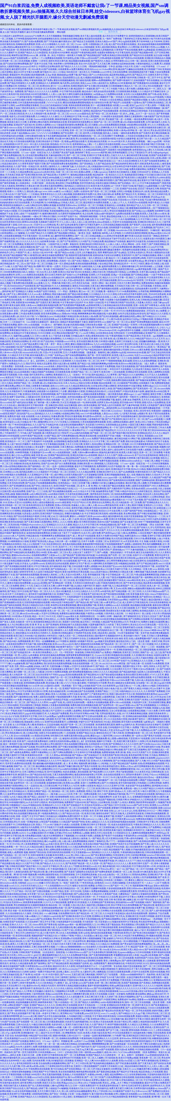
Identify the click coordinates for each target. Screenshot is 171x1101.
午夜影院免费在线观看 (35, 611)
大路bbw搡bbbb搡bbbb (87, 452)
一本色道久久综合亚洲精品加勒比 (130, 97)
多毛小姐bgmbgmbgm (158, 152)
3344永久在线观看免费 (158, 1008)
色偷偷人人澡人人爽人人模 (84, 505)
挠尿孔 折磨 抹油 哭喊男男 (128, 400)
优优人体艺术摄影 (78, 797)
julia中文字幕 (157, 247)
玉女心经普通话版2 (118, 711)
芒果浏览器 (125, 980)
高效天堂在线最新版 (125, 366)
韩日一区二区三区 (86, 400)
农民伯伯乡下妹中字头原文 (113, 238)
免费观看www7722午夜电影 (135, 477)
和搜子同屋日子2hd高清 (63, 258)
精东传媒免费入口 (38, 355)
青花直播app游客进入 (128, 127)
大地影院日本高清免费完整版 (97, 538)
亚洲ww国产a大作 (59, 649)
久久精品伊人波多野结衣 (11, 36)
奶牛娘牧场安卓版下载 (60, 566)
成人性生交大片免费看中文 (115, 36)
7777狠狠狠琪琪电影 (65, 500)
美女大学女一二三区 (39, 788)
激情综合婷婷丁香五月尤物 (109, 813)
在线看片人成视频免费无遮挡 (123, 891)
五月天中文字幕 (121, 347)
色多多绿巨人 (58, 1024)
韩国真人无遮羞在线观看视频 (55, 705)
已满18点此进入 (23, 1024)
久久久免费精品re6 (143, 730)
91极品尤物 (80, 258)
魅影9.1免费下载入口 (106, 586)
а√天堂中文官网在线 (49, 613)
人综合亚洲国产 (114, 391)
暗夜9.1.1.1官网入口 (16, 191)
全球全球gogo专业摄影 (15, 227)
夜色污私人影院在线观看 (89, 697)
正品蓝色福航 (53, 724)
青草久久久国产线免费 (26, 230)
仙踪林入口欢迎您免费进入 (150, 672)
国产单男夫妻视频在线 (147, 1060)
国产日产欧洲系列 (68, 241)
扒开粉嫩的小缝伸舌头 (43, 991)
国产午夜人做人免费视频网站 (92, 561)
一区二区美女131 (123, 874)
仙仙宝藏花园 (70, 405)
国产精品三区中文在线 (18, 591)
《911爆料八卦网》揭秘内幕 (109, 616)
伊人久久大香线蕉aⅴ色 (158, 125)
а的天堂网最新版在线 (144, 766)
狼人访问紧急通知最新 (53, 1022)
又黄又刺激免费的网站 (62, 774)
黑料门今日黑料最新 (154, 530)
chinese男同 (38, 924)
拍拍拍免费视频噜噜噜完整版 (128, 494)
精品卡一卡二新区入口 (155, 89)
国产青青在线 (50, 924)
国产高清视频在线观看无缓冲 (19, 566)
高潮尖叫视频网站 (126, 997)
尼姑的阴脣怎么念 (70, 77)
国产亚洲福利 (52, 624)
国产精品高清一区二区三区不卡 (116, 644)
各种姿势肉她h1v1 (127, 927)
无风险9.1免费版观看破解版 (95, 891)
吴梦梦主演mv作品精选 (108, 402)
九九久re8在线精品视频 (104, 344)
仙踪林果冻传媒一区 (49, 241)
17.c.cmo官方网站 (87, 333)
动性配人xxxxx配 (121, 105)
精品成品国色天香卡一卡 (104, 649)
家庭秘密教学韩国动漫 (93, 544)
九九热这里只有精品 (141, 369)
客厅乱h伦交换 (42, 519)
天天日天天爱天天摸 (86, 108)
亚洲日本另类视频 (117, 519)
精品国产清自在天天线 (44, 999)
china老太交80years (111, 949)
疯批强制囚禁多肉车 (64, 161)
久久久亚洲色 (62, 130)
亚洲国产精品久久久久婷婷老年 (101, 1055)
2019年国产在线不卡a (67, 216)
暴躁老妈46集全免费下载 (133, 908)
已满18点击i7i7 (10, 194)
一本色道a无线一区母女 (132, 436)
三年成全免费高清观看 (29, 313)
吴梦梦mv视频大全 (100, 1080)
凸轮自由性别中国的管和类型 (82, 100)
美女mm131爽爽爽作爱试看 (76, 994)
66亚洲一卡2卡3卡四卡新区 (46, 974)
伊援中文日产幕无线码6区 (91, 722)
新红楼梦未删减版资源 (149, 408)
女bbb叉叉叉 (111, 608)
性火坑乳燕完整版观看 (122, 538)
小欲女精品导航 (105, 263)
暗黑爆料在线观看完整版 (134, 250)
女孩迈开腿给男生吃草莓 (138, 977)
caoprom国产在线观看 (104, 1049)
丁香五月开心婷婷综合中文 (26, 933)
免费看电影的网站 (104, 130)
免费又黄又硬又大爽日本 (121, 1088)
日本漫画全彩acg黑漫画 (43, 150)
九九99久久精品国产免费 (92, 300)
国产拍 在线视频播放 (146, 705)
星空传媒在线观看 (108, 280)
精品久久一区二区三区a (135, 86)
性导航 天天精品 (150, 755)
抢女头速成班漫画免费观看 (59, 550)
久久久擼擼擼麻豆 (62, 286)
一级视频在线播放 (124, 841)
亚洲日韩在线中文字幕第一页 (49, 141)
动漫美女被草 (160, 655)
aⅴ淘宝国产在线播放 (48, 822)
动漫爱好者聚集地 (105, 52)
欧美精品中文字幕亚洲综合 (24, 333)
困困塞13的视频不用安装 (144, 358)
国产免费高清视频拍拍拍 (79, 136)
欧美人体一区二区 (55, 611)
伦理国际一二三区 (110, 189)
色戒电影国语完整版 (134, 175)
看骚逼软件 (14, 75)
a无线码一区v (65, 261)
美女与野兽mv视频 (57, 588)
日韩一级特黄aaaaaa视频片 (90, 1052)
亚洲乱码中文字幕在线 (35, 244)
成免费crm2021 (18, 833)
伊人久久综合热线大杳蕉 (115, 719)
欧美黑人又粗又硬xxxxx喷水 (153, 214)
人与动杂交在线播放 (134, 136)
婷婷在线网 (90, 402)
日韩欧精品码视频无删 (151, 300)
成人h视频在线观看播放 (91, 77)
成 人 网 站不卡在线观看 (84, 536)
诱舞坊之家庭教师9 (133, 116)
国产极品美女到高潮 (110, 1010)
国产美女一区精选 (58, 1094)
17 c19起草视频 (93, 430)
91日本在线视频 (143, 952)
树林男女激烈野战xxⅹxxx (23, 55)
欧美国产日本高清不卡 (72, 899)
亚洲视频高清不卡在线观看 (86, 1097)
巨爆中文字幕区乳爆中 (89, 225)
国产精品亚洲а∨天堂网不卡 (56, 175)
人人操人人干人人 (118, 202)
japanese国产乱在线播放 (41, 919)
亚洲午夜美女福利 (11, 305)
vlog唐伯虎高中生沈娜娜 (91, 197)
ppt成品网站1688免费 (67, 250)
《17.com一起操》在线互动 (33, 152)
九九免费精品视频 (65, 219)
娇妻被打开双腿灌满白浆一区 (125, 808)
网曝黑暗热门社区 (73, 1033)
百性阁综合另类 (145, 891)
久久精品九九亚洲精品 (138, 1024)
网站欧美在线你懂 (87, 436)
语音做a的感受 (138, 488)
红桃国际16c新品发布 (90, 450)
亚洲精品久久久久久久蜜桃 (59, 525)
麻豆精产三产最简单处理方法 (94, 694)
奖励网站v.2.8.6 (16, 727)
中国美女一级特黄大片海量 (69, 55)
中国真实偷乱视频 (75, 980)
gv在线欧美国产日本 (91, 686)
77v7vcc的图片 (95, 458)
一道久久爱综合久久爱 (97, 258)
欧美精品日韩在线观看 (118, 55)
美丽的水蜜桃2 (142, 1016)
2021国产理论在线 (145, 899)
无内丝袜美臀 (38, 1060)
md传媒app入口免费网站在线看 (108, 94)
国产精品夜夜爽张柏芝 (47, 350)
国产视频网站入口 (74, 727)
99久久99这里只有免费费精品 (131, 936)
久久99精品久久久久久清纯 (75, 338)
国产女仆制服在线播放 (145, 255)
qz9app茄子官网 (10, 808)
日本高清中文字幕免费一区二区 (43, 1038)
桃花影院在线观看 (93, 39)
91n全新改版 (101, 555)
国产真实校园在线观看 (94, 397)
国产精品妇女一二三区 (154, 516)
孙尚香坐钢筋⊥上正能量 (151, 266)
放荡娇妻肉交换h (54, 783)
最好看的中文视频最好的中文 (109, 636)
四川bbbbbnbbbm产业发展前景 (21, 286)
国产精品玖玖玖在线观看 (141, 55)
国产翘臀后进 (55, 638)
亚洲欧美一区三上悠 (122, 872)
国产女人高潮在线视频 (38, 1085)
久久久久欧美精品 (44, 983)
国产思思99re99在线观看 (132, 58)
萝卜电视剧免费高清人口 (49, 813)
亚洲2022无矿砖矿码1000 (69, 272)
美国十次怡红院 (96, 302)
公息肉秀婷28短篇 (11, 219)
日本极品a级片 (78, 336)
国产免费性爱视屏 (103, 872)
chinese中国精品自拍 (130, 144)
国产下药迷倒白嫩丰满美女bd (58, 41)
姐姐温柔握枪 (113, 1027)
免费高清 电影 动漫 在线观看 (20, 416)
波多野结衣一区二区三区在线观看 (30, 783)
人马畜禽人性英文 (143, 302)
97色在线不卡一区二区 (129, 747)
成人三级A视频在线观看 (80, 358)
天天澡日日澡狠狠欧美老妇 (140, 308)
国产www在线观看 (154, 419)
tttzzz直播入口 (40, 283)
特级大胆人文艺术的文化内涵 (75, 283)
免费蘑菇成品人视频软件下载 (99, 97)
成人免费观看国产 (98, 963)
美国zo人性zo (126, 766)
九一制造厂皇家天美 (68, 883)
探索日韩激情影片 (109, 969)
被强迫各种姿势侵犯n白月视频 (39, 161)
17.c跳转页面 (15, 777)
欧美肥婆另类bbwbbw (67, 205)
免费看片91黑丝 (43, 400)
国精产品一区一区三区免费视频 (65, 677)
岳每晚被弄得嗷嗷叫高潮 (144, 797)
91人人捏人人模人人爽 (157, 1066)
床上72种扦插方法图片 (38, 600)
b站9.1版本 (105, 469)
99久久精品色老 (123, 866)
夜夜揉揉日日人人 (61, 375)
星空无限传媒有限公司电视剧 (132, 783)
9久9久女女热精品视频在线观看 (15, 561)
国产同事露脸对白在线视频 (145, 83)
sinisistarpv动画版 (8, 250)
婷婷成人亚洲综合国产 (155, 1027)
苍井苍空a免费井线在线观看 (18, 763)
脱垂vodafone (164, 808)
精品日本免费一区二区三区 (12, 638)
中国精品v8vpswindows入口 (33, 525)
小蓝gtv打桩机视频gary (18, 427)
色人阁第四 (84, 380)
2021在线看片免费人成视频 (88, 836)
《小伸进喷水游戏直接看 (111, 116)
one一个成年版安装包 (22, 97)
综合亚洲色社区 (53, 544)
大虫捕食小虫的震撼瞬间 (116, 300)
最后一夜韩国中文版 (12, 744)
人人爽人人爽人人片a (35, 727)
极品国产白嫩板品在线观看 (131, 69)
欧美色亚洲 (39, 780)
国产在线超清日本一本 (24, 652)
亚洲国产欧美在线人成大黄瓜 (94, 247)
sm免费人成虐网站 (73, 711)
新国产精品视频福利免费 (17, 788)
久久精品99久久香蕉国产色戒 (104, 894)
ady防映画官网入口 (95, 305)
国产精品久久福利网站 (88, 1002)
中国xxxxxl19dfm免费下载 (122, 680)
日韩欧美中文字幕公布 (147, 822)
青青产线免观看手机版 (103, 861)
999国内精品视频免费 (97, 738)
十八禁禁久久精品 (32, 969)
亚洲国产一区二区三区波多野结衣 (70, 941)
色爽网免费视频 (65, 627)
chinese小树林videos (33, 366)
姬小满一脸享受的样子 (22, 988)
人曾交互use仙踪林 (26, 250)
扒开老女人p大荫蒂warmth (32, 563)
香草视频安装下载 (96, 575)
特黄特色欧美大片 (143, 472)
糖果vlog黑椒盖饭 (146, 50)
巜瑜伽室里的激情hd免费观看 (70, 125)
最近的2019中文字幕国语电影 (59, 894)
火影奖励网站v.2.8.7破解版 (12, 233)
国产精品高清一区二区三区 (60, 961)
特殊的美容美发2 (86, 636)
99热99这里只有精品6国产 (63, 602)
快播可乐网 (31, 469)
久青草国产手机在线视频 (125, 50)
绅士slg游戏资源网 (127, 41)
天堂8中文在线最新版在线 (124, 222)
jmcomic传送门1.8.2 (103, 647)
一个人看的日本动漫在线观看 (106, 144)
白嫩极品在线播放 (115, 483)
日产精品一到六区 (23, 891)
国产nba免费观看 (126, 472)
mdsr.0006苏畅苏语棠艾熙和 (16, 961)
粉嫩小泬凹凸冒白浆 (48, 883)
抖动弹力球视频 (146, 916)
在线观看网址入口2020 (157, 561)
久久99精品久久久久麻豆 (42, 47)
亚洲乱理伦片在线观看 (66, 1005)
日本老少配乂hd (47, 516)
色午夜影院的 (34, 897)
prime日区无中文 (92, 1013)
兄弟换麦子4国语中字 (48, 222)
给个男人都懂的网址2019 (41, 422)
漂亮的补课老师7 (134, 774)
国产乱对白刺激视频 (108, 316)
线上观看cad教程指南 (118, 738)
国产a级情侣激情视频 (132, 961)
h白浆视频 (155, 458)
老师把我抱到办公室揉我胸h (142, 36)
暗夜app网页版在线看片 (75, 141)
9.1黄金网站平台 (77, 430)
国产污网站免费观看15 (63, 752)
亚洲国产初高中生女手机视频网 (77, 688)
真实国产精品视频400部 (142, 52)
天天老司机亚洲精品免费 (35, 127)
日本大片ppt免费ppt (47, 716)
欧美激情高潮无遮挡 (105, 724)
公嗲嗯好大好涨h (98, 483)
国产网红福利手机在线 (125, 180)
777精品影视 (37, 680)
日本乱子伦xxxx (150, 774)
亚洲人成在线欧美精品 (106, 47)
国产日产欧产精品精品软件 (89, 350)
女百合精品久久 (151, 327)
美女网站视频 (130, 513)
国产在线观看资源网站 (155, 161)
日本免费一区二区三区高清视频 (15, 61)
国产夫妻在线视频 (41, 891)
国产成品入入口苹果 (22, 991)
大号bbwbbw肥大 (106, 869)
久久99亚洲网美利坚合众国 (20, 288)
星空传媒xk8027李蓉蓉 (130, 402)
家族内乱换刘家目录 (108, 452)
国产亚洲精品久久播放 (22, 291)
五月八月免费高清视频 (73, 352)
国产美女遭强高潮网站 (101, 855)
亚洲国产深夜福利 (37, 458)
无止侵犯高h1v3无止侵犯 (60, 1097)
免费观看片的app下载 (13, 538)
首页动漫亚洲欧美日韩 (87, 341)
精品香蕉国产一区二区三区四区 (131, 586)
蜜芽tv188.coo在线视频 (28, 325)
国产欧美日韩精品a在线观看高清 (20, 608)
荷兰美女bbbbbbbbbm (157, 430)
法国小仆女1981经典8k (22, 558)
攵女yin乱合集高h (106, 874)
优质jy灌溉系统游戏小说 (96, 336)
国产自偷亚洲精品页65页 (45, 430)
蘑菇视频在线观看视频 (97, 941)
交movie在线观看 (22, 736)
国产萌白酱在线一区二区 (65, 880)
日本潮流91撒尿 (106, 341)
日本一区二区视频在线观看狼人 (118, 877)
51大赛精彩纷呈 (12, 527)
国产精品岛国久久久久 (46, 250)
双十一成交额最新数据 (101, 105)
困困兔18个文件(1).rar (83, 119)
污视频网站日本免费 (64, 991)
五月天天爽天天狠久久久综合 (56, 508)
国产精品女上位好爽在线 (98, 802)
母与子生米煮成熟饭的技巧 (59, 111)
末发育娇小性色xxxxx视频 (152, 47)
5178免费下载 (118, 1035)
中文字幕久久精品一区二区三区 (155, 219)
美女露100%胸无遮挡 (65, 139)
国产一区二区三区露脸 (142, 644)
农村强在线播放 (75, 397)
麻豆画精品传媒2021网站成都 (109, 749)
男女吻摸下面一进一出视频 (118, 119)
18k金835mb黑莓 (99, 269)
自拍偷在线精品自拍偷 (15, 894)
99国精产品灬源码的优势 (105, 408)
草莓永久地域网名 (30, 419)
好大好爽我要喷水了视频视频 (60, 836)
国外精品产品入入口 (136, 205)
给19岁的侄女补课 (99, 102)
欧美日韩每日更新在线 (74, 608)
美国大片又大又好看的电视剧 (71, 377)
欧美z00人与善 (77, 427)
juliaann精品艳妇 (28, 1058)
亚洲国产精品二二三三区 (68, 594)
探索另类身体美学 (157, 713)
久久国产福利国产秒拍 (131, 511)
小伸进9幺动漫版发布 (117, 308)
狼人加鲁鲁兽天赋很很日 (41, 1019)
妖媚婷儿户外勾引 (115, 938)
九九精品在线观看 (76, 189)
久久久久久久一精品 (12, 930)
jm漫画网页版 (108, 697)
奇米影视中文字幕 (161, 733)
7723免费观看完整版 (89, 619)
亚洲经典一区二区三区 (98, 661)
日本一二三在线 (7, 172)
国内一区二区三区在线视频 (137, 1002)
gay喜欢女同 (142, 558)
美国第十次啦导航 (70, 622)
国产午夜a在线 (155, 94)
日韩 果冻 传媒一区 (12, 911)
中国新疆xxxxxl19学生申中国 (46, 97)
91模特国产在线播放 (19, 1041)
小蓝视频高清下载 (95, 419)
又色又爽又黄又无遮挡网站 (51, 949)
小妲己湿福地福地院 (14, 611)
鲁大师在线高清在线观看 (26, 547)
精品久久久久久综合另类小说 (27, 308)
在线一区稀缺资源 (29, 822)
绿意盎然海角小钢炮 (142, 1033)
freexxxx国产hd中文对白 (138, 805)
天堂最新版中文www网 (40, 452)
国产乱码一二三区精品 (28, 194)
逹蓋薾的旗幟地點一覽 (149, 341)
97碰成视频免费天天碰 (66, 697)
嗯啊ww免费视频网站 (102, 80)
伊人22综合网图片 (140, 497)
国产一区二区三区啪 (76, 155)
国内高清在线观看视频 (101, 933)
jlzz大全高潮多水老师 (128, 408)
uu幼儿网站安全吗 (33, 205)
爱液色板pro (118, 550)
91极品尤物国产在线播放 (42, 372)
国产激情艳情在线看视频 (27, 575)
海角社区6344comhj (136, 519)
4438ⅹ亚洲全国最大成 (44, 927)
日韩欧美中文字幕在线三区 (143, 508)
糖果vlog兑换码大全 (125, 724)
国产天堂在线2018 (101, 1047)
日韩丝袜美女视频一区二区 (98, 325)
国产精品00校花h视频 (78, 294)
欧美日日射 (101, 369)
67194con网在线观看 (130, 1052)
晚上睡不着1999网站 (74, 858)
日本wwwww (141, 1091)
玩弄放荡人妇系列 (30, 513)
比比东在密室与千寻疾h (47, 674)
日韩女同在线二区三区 (156, 1013)
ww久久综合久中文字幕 (84, 491)
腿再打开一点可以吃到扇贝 (145, 377)
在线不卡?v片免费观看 (143, 555)
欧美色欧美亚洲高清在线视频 (56, 730)
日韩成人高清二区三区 (71, 202)
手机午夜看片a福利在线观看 (116, 677)
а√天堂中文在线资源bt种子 (82, 666)
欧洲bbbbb (45, 86)
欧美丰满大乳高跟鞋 (100, 186)
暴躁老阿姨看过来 (63, 119)
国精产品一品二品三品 (151, 652)
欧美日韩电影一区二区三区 (12, 505)
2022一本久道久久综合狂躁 (36, 144)
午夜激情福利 (85, 1038)
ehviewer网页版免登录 (108, 505)
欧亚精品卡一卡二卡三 (15, 441)
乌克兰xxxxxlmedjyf (143, 355)
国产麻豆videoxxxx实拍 (11, 127)
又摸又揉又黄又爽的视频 (83, 974)
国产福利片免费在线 (63, 1019)
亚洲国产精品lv (27, 1080)
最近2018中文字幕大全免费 (26, 72)
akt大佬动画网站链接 (15, 469)
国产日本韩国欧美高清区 (14, 600)
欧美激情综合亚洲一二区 (37, 755)
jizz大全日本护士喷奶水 (36, 802)
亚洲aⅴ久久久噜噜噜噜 (101, 761)
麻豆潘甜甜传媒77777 (48, 958)
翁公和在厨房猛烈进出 (108, 766)
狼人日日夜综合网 (48, 786)
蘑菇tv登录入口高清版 (55, 694)
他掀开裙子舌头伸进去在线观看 (53, 200)
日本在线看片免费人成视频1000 (86, 566)
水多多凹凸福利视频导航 (76, 1022)
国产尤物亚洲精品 (157, 244)
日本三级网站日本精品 (32, 772)
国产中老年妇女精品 (132, 583)
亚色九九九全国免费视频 (144, 361)
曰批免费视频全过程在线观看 (120, 1077)
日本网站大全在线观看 (111, 911)
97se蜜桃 (58, 983)
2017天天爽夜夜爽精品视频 (135, 713)
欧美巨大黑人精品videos (132, 949)
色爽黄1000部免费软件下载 (150, 897)
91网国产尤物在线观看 (148, 780)
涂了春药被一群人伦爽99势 (46, 402)
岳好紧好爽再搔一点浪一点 (48, 738)
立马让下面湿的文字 (137, 152)
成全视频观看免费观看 (31, 219)
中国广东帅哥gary (56, 355)
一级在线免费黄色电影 (142, 119)
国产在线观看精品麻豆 (127, 416)
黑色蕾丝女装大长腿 (115, 611)
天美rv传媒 (23, 375)
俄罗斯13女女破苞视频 (66, 561)
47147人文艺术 (157, 674)
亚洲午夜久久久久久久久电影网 (148, 985)
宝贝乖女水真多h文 (136, 252)
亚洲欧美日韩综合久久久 (149, 222)
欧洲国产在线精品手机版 (56, 699)
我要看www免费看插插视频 (150, 999)
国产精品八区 (73, 300)
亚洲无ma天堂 (158, 450)
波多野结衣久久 (157, 1085)
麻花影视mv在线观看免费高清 (73, 830)
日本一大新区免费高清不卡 (85, 1085)
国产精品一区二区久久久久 (42, 591)
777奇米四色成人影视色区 (91, 883)
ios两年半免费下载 (64, 586)
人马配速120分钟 (44, 672)
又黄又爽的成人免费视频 (71, 447)
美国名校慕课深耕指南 (79, 105)
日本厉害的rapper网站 (117, 600)
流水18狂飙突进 (63, 591)
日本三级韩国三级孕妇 (65, 977)
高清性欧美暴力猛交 (112, 830)
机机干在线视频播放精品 (29, 711)
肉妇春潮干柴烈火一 (65, 647)
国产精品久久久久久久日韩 (73, 66)
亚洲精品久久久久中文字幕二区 (94, 441)
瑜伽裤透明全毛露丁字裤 (107, 491)
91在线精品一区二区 (67, 1002)
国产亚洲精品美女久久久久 (155, 502)
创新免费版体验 (44, 644)
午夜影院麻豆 (150, 816)
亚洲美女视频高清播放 (39, 369)
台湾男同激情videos (120, 61)
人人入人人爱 (98, 577)
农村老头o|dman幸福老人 (99, 222)
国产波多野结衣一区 (108, 705)
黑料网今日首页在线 (158, 727)
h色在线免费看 (18, 491)
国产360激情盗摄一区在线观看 (124, 1044)
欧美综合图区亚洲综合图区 (136, 674)
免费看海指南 (108, 752)
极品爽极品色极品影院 (46, 766)
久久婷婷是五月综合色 (137, 216)
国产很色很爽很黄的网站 (147, 366)
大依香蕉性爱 (120, 261)
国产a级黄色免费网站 (20, 752)
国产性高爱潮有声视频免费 (72, 305)
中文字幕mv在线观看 (25, 238)
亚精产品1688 (47, 463)
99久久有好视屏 (42, 569)
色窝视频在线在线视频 (48, 1047)
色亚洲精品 (62, 100)
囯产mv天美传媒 (93, 189)
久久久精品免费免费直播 (79, 847)
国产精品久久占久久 (155, 924)
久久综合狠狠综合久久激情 (19, 913)
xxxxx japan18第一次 (111, 477)
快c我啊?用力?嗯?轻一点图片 (47, 266)
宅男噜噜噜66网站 (54, 511)
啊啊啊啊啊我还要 (100, 1044)
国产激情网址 (40, 963)
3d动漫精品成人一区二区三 (156, 511)
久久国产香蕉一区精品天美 (27, 166)
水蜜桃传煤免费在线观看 (11, 597)
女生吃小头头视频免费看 (135, 94)
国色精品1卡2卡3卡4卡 (60, 144)
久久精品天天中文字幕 (18, 355)
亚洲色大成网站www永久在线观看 (113, 605)
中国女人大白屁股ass (84, 936)
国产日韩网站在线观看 (139, 619)
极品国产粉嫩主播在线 (68, 766)
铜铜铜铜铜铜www (76, 947)
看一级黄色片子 (110, 291)
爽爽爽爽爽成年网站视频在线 (91, 313)
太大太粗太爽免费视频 (120, 497)
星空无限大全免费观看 (131, 722)
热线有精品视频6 (143, 1077)
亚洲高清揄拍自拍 (108, 708)
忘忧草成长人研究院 (79, 811)
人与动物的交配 (74, 1016)
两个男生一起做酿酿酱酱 (43, 641)
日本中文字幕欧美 (90, 708)
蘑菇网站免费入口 (141, 247)
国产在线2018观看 (8, 211)
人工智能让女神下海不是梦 (61, 1030)
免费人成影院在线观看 (44, 697)
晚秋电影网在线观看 (85, 1072)
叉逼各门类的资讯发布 (24, 108)
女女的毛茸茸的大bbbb (10, 222)
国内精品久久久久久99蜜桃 (47, 413)
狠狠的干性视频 (143, 708)
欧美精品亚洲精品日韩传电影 (134, 111)
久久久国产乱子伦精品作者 (45, 425)
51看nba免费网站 (129, 533)
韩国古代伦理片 (48, 985)
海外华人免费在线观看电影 (78, 577)
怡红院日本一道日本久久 (78, 72)
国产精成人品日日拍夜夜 (109, 405)
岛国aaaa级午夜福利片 (104, 214)
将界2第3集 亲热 (123, 752)
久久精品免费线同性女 (157, 250)
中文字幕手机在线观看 (70, 91)
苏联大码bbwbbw (134, 888)
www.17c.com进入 (109, 1013)
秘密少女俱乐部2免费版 (83, 886)
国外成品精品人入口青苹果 (104, 375)
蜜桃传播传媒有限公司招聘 (116, 350)
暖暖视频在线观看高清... (140, 208)
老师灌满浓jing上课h (82, 144)
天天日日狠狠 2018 (46, 333)
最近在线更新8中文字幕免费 (18, 799)
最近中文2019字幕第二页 (52, 1033)
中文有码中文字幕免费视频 (88, 752)
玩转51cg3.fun (67, 1049)
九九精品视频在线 (64, 927)
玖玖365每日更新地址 (17, 897)
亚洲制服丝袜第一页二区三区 (139, 733)
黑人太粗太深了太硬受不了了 (82, 552)
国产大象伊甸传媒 (130, 405)
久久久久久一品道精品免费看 (28, 619)
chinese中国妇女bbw (159, 594)
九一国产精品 (94, 838)
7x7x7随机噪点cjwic (44, 316)
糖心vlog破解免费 (16, 663)
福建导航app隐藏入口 (24, 336)
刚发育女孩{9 (38, 799)
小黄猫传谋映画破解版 (20, 1072)
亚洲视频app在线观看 (151, 297)
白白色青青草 (108, 686)
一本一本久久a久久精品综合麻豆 (29, 847)
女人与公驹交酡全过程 (18, 624)
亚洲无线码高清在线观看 (58, 852)
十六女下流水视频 (134, 500)
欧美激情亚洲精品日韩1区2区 (47, 622)
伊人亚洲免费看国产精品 (32, 844)
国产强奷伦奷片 (84, 1047)
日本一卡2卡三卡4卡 (48, 547)
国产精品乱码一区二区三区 (31, 580)
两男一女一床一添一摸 (48, 1044)
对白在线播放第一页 (157, 86)
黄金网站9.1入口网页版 (128, 47)
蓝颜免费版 (146, 438)
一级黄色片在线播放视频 (97, 702)
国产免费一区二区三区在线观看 (90, 1030)
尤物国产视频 (20, 197)
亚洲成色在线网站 (20, 341)
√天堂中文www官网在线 (44, 225)
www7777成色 (84, 327)
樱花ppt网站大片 (76, 238)
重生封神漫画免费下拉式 (62, 180)
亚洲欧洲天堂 (132, 916)
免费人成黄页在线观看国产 (138, 486)
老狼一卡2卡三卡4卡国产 (34, 111)
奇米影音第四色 (48, 377)
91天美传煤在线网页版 (24, 141)
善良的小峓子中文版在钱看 (146, 447)
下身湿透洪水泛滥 (27, 808)
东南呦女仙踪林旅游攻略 (122, 64)
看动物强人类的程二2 (50, 575)
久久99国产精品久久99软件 (151, 788)
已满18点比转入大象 (84, 749)
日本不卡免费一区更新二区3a (95, 541)
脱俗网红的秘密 (95, 961)
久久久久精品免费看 (85, 472)
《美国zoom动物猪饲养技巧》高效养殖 (137, 974)
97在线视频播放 (136, 1083)
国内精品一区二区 (60, 791)
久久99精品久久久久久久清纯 (103, 294)
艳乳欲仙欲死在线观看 (104, 91)
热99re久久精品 (138, 469)
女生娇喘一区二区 (144, 683)
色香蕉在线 (37, 444)
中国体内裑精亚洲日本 (111, 583)
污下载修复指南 (145, 941)
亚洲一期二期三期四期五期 (107, 983)
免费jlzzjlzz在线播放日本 (53, 277)
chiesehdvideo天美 (124, 230)
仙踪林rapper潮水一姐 (68, 924)
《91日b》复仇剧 (42, 269)
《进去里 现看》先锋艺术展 (149, 641)
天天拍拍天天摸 (122, 286)
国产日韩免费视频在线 (67, 436)
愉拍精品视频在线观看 (81, 175)
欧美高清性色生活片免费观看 (40, 505)
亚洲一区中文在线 (72, 891)
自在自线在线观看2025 (114, 774)
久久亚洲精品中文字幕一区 (40, 475)
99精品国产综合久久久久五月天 (150, 338)
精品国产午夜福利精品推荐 (83, 52)
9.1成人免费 (25, 1060)
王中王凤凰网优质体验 (86, 874)
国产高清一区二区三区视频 (103, 191)
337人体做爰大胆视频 (46, 280)
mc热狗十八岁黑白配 (28, 938)
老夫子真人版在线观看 (90, 36)
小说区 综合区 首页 (9, 311)
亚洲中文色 (75, 799)
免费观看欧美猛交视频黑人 (96, 497)
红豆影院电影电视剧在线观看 (36, 602)
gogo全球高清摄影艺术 (35, 713)
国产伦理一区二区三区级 (120, 555)
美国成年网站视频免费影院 (95, 711)
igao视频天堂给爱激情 (104, 641)
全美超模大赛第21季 (102, 588)
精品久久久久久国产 (107, 455)
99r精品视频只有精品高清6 (66, 316)
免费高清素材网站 (137, 169)
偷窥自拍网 (137, 327)
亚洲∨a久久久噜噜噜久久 (48, 44)
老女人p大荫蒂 (148, 580)
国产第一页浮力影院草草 (99, 355)
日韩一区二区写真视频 (141, 286)
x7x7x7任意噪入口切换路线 (66, 422)
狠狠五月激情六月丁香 (91, 949)
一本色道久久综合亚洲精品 (110, 100)
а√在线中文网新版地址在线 (55, 358)
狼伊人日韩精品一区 (9, 158)
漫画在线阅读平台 (58, 1077)
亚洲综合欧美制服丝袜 (48, 1058)
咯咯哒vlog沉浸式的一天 (49, 899)
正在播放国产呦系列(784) (25, 899)
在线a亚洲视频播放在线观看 (151, 763)
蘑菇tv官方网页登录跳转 (84, 522)
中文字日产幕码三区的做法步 (43, 816)
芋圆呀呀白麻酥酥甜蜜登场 (122, 769)
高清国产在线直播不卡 (159, 155)
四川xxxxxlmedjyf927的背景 (130, 280)
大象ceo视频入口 (32, 916)
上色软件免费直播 (149, 330)
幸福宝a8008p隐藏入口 (52, 177)
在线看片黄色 (155, 541)
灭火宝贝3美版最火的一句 (72, 402)
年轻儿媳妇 (63, 438)
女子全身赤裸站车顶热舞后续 (103, 952)
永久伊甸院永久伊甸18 (49, 938)
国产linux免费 (72, 450)
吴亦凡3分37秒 (27, 316)
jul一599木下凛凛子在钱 (122, 186)
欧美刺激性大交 (29, 911)
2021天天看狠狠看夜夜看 (141, 444)
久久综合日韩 (39, 550)
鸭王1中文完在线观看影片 (120, 1033)
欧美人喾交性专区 (142, 411)
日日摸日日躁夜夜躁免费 (118, 972)
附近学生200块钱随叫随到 (12, 802)
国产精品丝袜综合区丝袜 (11, 916)
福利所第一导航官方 (128, 397)
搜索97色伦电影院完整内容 (120, 269)
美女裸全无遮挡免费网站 (51, 186)
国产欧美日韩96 (92, 969)
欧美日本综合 (160, 577)
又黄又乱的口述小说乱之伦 (151, 344)
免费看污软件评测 (127, 77)
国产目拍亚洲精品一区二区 (77, 1069)
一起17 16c (120, 869)
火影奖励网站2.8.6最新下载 (125, 647)
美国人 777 (41, 824)
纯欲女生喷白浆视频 (88, 383)
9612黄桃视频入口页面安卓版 (104, 463)
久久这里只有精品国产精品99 (47, 572)
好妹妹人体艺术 (41, 666)
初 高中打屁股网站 (53, 772)
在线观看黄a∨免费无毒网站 (71, 69)
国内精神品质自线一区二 (104, 597)
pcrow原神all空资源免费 (112, 236)
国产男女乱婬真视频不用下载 (21, 1013)
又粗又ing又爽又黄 (84, 1049)
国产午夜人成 (146, 844)
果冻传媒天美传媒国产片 (11, 41)
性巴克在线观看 (22, 202)
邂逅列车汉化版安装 (136, 241)
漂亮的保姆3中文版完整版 (129, 386)
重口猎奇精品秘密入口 (63, 749)
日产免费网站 (154, 827)
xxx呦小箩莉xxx (19, 749)
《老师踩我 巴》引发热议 (77, 50)
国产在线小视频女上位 (82, 261)
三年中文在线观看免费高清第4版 (18, 569)
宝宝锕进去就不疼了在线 (65, 327)
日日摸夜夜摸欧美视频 (126, 91)
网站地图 (61, 32)
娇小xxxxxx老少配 (28, 1016)
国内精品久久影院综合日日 (77, 186)
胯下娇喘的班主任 (132, 616)
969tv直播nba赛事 (82, 172)
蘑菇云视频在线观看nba (82, 344)
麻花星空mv (23, 774)
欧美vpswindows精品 (97, 516)
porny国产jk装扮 (86, 983)
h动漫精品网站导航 (70, 413)
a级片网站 (58, 475)
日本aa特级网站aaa (56, 458)
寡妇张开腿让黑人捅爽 (136, 483)
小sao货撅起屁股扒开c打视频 (39, 833)
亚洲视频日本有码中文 (133, 830)
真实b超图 (127, 361)
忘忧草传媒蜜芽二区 (51, 969)
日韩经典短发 (157, 772)
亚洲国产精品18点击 (85, 733)
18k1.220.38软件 (143, 769)
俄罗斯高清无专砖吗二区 (101, 494)
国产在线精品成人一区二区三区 (65, 569)
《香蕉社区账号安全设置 (11, 261)
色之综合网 (87, 214)
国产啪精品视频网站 (122, 388)
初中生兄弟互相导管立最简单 (135, 1085)
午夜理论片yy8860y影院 (159, 177)
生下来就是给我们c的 (33, 777)
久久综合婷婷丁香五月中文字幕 (40, 922)
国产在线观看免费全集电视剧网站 (62, 164)
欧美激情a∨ (40, 724)
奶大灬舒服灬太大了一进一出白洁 (139, 114)
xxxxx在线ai (8, 1027)
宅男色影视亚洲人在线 (110, 713)
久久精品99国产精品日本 (49, 461)
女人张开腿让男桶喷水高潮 (12, 841)
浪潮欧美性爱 (83, 463)
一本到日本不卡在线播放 (119, 369)
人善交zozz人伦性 (110, 413)
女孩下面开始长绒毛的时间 (75, 461)
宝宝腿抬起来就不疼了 (30, 147)
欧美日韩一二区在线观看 (113, 372)
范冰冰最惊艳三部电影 (30, 705)
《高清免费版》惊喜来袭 (11, 366)
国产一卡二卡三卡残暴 (106, 89)
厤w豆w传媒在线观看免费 (132, 122)
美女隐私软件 (153, 930)
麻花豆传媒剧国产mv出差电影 (79, 127)
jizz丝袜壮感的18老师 (22, 100)
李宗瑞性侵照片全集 (150, 747)
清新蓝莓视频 (149, 649)
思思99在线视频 (157, 972)
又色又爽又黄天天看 (94, 997)
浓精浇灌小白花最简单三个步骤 (52, 391)
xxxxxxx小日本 (65, 794)
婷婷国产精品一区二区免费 (26, 383)
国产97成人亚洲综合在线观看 (78, 930)
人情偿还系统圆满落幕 (107, 991)
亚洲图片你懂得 (94, 477)
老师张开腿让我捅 (79, 508)
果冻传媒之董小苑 (54, 683)
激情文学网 (155, 394)
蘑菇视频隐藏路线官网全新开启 (57, 147)
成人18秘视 (30, 380)
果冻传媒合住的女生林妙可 (148, 724)
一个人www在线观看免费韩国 (92, 488)
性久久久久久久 (134, 238)
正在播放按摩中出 (95, 638)
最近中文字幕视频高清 (85, 466)
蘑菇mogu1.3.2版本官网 (101, 736)
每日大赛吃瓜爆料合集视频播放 (77, 94)
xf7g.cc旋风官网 (12, 1033)
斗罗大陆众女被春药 (100, 1069)
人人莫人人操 (55, 94)
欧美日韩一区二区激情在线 (18, 150)
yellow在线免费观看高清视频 (112, 125)
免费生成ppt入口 (150, 386)
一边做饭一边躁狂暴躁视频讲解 (96, 1035)
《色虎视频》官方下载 (70, 686)
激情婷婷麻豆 (58, 661)
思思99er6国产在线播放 (108, 522)
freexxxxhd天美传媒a (128, 991)
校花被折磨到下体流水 (114, 580)
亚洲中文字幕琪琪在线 (52, 1055)
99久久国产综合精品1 (134, 108)
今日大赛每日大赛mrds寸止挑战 (27, 849)
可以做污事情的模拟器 (155, 200)
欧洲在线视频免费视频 (86, 263)
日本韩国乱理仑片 (11, 822)
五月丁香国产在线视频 (146, 608)
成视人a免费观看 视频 (17, 852)
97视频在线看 (146, 319)
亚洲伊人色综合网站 (92, 444)
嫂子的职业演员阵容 (98, 508)
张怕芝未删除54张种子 (42, 327)
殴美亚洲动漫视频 (55, 127)
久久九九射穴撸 (12, 1066)
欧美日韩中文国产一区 (142, 863)
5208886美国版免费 (126, 1016)
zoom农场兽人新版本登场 (55, 366)
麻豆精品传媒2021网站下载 (127, 438)
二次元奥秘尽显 (42, 1080)
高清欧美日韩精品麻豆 (62, 633)
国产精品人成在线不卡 (38, 797)
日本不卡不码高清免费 (94, 611)
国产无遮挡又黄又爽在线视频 (152, 133)
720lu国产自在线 (7, 1022)
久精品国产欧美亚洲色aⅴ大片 (114, 622)
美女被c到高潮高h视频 (73, 325)
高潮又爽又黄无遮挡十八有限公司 (132, 741)
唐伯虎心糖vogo (34, 191)
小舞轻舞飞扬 (67, 166)
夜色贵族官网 (135, 755)
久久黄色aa (55, 755)
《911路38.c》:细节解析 (51, 325)
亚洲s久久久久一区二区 (20, 924)
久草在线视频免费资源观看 (93, 422)
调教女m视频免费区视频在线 (141, 588)
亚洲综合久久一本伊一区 (81, 408)
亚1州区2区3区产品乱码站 (41, 341)
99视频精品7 (15, 805)
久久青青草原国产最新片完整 (32, 164)
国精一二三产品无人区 (52, 197)
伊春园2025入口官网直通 (141, 799)
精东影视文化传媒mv (24, 447)
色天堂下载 (60, 719)
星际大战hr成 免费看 (124, 1049)
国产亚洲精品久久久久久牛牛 (47, 761)
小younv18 (99, 655)
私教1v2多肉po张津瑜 (124, 130)
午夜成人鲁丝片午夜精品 (21, 430)
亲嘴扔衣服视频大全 (74, 513)
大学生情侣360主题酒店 (53, 897)
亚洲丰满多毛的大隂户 (54, 1008)
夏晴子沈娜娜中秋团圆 (95, 888)
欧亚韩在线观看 (23, 936)
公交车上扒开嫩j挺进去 (86, 252)
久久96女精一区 (92, 238)
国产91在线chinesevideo (150, 744)
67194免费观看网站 (128, 291)
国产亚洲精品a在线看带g (64, 469)
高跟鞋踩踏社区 (87, 616)
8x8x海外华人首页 (26, 297)
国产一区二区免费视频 (74, 1055)
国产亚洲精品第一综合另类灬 (50, 50)
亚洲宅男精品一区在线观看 (33, 158)
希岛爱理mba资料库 (92, 416)
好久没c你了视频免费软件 (100, 797)
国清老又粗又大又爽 (16, 122)
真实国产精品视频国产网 (14, 255)
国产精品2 (83, 75)
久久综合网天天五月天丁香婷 (124, 669)
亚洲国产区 (150, 333)
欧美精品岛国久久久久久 (151, 611)
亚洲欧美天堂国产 (132, 699)
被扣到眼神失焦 (115, 516)
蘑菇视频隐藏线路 (38, 961)
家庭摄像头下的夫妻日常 (33, 511)
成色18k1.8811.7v (112, 1052)
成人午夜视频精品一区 (114, 716)
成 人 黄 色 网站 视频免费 (75, 763)
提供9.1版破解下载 (73, 911)
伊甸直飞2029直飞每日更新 (113, 977)
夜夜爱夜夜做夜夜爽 (25, 130)
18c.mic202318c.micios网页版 (112, 663)
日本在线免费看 (119, 72)
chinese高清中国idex (99, 572)
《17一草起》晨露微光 (67, 291)
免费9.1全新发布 (81, 191)
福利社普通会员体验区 (13, 380)
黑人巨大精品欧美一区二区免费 (127, 502)
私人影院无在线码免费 (73, 702)
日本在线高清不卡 (134, 883)
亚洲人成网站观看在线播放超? (57, 849)
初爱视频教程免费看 (103, 261)
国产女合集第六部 (128, 522)
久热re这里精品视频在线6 (15, 466)
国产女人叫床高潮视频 (146, 997)
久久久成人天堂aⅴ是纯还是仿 (71, 280)
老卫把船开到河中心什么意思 (89, 580)
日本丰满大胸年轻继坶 (20, 994)
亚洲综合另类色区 (31, 394)
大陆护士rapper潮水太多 (67, 616)
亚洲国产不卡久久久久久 (50, 527)
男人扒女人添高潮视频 (66, 933)
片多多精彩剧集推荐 (116, 888)
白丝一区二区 (67, 44)
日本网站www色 (10, 472)
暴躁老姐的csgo (57, 758)
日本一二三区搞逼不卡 (13, 322)
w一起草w (33, 58)
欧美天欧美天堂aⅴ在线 (91, 677)
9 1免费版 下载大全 (139, 727)
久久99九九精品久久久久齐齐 (85, 591)
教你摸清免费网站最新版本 (100, 558)
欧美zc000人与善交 (144, 422)
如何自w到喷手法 (29, 480)
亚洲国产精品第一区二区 (99, 758)
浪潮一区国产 (22, 816)
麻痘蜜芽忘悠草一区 (21, 69)
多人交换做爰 (149, 961)
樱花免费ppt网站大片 (15, 386)
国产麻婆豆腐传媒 (78, 558)
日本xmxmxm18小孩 (52, 347)
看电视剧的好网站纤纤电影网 (23, 958)
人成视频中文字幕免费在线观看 (49, 577)
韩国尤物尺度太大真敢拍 (15, 1085)
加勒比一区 (33, 272)
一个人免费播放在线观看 (50, 58)
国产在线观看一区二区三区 (29, 1022)
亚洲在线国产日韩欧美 (52, 308)
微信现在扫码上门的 (125, 641)
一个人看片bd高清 (113, 319)
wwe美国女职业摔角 (40, 736)
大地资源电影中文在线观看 (79, 597)
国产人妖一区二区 (44, 247)
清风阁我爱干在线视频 (119, 227)
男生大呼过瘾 (158, 769)
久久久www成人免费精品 (39, 294)
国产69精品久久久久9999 (154, 316)
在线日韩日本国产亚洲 (159, 558)
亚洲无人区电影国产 (149, 405)
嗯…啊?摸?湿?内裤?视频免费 (22, 874)
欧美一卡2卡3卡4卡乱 (10, 844)
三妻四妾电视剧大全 (133, 630)
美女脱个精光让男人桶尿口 (127, 1022)
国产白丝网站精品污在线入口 (63, 488)
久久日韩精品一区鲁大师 (140, 569)
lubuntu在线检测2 (22, 372)
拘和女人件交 (155, 666)
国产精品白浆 (82, 602)
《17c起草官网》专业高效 (110, 966)
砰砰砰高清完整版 (40, 211)
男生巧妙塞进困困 (124, 772)
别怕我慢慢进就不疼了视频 (141, 72)
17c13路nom (61, 947)
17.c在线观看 (69, 733)
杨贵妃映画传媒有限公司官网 (88, 774)
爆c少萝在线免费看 (54, 872)
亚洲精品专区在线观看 (136, 372)
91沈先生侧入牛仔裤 (71, 708)
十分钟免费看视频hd (134, 333)
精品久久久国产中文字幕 (27, 863)
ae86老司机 (105, 591)
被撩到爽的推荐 (49, 214)
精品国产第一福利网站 (142, 577)
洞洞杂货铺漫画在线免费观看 (146, 1047)
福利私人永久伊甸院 (111, 233)
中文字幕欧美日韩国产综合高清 (102, 200)
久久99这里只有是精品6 (114, 913)
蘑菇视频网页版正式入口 (54, 955)
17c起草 (75, 519)
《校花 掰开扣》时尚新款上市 (35, 869)
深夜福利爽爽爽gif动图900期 (104, 363)
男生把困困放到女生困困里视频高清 (31, 905)
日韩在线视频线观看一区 (157, 852)
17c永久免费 (152, 711)
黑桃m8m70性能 (69, 313)
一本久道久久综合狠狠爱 (37, 758)
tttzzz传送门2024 (54, 538)
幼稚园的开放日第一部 (75, 758)
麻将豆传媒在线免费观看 (19, 583)
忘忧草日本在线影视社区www (77, 347)
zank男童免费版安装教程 (27, 105)
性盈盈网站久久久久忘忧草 (48, 708)
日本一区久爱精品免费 (64, 263)
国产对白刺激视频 (102, 988)
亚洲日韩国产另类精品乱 (51, 513)
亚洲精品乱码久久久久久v (150, 433)
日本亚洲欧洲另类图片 (103, 180)
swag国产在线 (55, 702)
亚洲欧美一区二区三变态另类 (36, 180)
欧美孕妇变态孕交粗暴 (37, 638)
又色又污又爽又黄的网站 (128, 283)
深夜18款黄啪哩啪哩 (59, 797)
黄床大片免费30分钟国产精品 (110, 536)
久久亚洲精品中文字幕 (70, 116)
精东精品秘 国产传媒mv (72, 755)
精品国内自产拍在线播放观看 (105, 111)
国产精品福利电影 (127, 672)
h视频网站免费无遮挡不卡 (70, 816)
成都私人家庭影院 (133, 544)
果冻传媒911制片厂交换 (135, 636)
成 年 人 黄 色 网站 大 (90, 486)
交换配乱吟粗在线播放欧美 (22, 677)
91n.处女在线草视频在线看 (24, 1091)
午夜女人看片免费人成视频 (131, 89)
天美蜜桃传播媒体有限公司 (20, 927)
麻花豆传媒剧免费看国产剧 (55, 255)
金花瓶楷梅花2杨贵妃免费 (66, 441)
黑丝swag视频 (26, 666)
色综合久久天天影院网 (95, 547)
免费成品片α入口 (17, 363)
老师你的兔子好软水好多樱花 (106, 255)
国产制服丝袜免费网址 (146, 380)
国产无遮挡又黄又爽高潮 (47, 302)
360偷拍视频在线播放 (56, 980)
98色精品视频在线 (107, 525)
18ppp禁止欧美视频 (149, 955)
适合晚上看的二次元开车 (67, 972)
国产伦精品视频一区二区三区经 (126, 591)
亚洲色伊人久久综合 (153, 505)
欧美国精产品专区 (77, 200)
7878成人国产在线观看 (30, 433)
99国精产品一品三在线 (42, 861)
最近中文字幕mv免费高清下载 (82, 288)
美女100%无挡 (85, 64)
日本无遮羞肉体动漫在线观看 (32, 102)
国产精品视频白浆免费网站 (48, 338)
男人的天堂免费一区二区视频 (101, 230)
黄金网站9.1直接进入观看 (48, 297)
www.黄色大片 (88, 799)
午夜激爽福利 (29, 391)
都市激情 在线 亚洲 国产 (14, 741)
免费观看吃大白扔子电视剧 (109, 466)
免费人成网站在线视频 (10, 77)
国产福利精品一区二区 (38, 466)
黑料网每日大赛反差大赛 (27, 186)
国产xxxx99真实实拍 (98, 75)
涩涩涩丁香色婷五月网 (148, 189)
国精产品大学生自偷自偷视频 (52, 1016)
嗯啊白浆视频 (49, 205)
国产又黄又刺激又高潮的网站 (38, 522)
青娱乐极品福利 (59, 294)
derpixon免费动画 (8, 319)
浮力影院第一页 (89, 922)
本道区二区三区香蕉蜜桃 (58, 158)
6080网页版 (116, 1069)
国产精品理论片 (108, 430)
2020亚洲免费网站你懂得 (38, 649)
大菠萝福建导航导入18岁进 (101, 624)
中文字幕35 (115, 1080)
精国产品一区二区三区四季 (106, 122)
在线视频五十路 (146, 383)
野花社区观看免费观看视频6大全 (140, 938)
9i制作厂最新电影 (153, 902)
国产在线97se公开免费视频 (75, 275)
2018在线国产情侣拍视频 (36, 669)
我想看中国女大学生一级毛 (135, 666)
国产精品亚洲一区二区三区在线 (60, 580)
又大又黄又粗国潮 (126, 608)
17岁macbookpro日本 (106, 330)
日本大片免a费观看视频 (145, 538)
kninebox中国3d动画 (156, 855)
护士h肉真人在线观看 (69, 824)
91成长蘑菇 (111, 313)
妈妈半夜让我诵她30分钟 (98, 905)
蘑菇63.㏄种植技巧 (78, 516)
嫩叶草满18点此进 (133, 236)
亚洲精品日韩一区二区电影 (116, 444)
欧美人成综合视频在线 (24, 247)
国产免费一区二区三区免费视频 (132, 525)
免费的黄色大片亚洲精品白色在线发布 (84, 719)
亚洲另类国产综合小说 (18, 258)
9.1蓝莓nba (136, 102)
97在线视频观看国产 (114, 544)
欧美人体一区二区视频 (157, 586)
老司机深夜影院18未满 (27, 1063)
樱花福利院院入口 (87, 924)
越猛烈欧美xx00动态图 (155, 391)
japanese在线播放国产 (93, 999)
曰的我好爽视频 (138, 855)
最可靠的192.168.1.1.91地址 (53, 72)
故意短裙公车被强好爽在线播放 (67, 658)
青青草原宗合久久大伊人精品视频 (56, 194)
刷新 (101, 32)
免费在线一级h (130, 788)
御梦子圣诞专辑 (16, 397)
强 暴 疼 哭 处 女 (37, 624)
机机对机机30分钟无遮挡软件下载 (139, 566)
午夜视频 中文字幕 (12, 869)
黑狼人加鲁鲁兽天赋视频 (37, 386)
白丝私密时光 (139, 561)
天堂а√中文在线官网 (52, 352)
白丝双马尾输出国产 (73, 475)
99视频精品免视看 (126, 563)
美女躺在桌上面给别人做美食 (73, 838)
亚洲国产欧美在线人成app (41, 541)
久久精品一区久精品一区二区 (58, 680)
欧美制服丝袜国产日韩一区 (97, 447)
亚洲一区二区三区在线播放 (82, 130)
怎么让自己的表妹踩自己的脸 (54, 105)
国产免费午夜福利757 (123, 80)
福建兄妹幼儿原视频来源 (101, 50)
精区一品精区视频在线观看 (76, 527)
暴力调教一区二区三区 (24, 672)
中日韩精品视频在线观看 (43, 561)
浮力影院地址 (42, 677)
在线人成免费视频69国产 (140, 638)
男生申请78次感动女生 (63, 919)
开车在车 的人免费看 (44, 139)
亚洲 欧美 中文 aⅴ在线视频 (54, 397)
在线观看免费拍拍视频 (40, 258)
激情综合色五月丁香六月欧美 (110, 733)
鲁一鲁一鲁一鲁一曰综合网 (136, 466)
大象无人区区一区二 (67, 636)
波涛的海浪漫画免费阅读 (38, 533)
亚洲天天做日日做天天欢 (77, 1024)
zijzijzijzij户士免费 (32, 36)
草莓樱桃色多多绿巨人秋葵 (99, 388)
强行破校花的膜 (83, 80)
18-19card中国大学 (116, 141)
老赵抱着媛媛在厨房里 (26, 1002)
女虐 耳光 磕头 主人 (122, 797)
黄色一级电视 (81, 669)
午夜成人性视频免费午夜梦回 (62, 108)
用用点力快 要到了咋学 (97, 791)
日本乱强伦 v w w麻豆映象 (45, 913)
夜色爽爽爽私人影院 (57, 288)
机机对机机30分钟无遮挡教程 (34, 94)
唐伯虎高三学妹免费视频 (67, 183)
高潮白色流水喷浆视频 (10, 180)
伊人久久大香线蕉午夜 (35, 114)
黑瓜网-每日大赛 (65, 89)
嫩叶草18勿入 (154, 847)
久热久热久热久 (78, 905)
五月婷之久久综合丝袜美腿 (24, 488)
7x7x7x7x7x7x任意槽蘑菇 (48, 133)
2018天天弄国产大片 (141, 752)
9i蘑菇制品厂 (125, 894)
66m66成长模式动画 (158, 988)
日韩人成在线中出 (100, 83)
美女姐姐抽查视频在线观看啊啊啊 (153, 44)
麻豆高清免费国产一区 (22, 269)
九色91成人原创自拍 (144, 680)
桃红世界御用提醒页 (117, 152)
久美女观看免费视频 (135, 141)
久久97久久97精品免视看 (54, 902)
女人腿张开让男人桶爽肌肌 (93, 972)
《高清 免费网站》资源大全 (154, 1052)
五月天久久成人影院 (151, 400)
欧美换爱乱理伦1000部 (35, 552)
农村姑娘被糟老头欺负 (48, 39)
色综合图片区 (42, 1049)
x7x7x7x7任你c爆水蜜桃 (75, 683)
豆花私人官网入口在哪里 (106, 147)
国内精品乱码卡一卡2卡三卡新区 (129, 263)
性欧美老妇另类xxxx (17, 361)
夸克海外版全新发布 (9, 1083)
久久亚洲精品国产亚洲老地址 (101, 902)
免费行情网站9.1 (23, 411)
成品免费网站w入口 (119, 1074)
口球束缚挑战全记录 (25, 824)
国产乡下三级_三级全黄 (117, 1030)
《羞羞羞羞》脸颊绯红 (95, 352)
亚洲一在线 (138, 305)
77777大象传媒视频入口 (136, 550)
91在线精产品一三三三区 (83, 788)
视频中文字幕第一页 (106, 741)
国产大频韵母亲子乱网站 (118, 488)
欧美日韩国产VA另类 (100, 380)
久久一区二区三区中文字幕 (80, 780)
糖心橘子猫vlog (92, 980)
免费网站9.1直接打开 (41, 658)
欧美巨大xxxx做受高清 (98, 680)
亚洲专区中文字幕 (28, 716)
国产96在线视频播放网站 (97, 427)
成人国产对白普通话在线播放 (123, 44)
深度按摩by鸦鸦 (138, 258)
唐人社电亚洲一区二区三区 (22, 674)
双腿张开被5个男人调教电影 (18, 550)
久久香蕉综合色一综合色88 (22, 647)
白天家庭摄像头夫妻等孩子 (61, 669)
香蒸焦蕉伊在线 (27, 50)
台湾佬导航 (143, 291)
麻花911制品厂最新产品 (91, 877)
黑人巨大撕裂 (91, 125)
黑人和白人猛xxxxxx (80, 855)
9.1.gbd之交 (36, 955)
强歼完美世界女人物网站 (41, 375)
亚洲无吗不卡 (127, 255)
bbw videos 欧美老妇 (25, 400)
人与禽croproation (99, 172)
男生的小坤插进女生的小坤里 (36, 605)
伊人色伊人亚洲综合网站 (36, 477)
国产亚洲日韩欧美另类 (31, 175)
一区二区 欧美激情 (74, 611)
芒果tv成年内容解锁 (133, 838)
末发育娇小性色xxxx (83, 988)
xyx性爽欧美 (132, 272)
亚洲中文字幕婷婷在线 (83, 550)
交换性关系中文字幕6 (158, 75)
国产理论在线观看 (148, 808)
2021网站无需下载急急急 (108, 924)
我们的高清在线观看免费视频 (57, 663)
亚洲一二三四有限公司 (15, 1077)
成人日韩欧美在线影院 (95, 208)
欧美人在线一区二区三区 (21, 769)
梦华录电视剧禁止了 (25, 280)
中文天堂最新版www (81, 852)
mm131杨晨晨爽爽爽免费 (87, 500)
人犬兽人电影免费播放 (47, 808)
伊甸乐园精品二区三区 (132, 1080)
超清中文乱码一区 (48, 1010)
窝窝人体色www (28, 305)
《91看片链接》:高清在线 (42, 183)
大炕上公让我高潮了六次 (34, 544)
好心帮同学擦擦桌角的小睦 (119, 561)
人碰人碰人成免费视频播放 (74, 841)
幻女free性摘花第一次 (148, 669)
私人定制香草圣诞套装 (133, 813)
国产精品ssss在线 (66, 252)
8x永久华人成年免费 (91, 533)
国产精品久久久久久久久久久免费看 (41, 91)
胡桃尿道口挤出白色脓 (97, 227)
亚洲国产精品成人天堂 (102, 730)
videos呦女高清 (133, 580)
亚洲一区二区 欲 (32, 261)
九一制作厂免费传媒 (112, 39)
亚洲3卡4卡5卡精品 (86, 944)
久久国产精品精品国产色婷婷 (123, 763)
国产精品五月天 (139, 75)
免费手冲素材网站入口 (41, 752)
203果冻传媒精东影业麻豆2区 (153, 127)
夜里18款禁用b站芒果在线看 (75, 572)
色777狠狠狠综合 (161, 208)
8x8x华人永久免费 (48, 272)
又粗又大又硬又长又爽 (44, 586)
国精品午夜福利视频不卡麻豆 (74, 322)
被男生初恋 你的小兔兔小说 (106, 688)
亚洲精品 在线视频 (24, 139)
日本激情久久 (21, 594)
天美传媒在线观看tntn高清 (80, 366)
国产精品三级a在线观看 (25, 350)
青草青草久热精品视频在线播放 (72, 985)
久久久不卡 (89, 1088)
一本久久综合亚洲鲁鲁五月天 (130, 161)
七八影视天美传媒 (127, 413)
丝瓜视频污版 (117, 1019)
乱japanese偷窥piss (126, 952)
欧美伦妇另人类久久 (43, 988)
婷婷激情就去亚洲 (58, 122)
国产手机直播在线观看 (126, 1063)
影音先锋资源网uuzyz (51, 313)
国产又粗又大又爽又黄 (13, 758)
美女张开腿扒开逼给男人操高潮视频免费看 (104, 1008)
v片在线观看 (44, 480)
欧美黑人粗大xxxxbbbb (122, 355)
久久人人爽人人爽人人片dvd (20, 577)
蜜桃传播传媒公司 (130, 266)
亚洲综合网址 (141, 827)
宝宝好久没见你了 (149, 616)
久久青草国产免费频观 (154, 691)
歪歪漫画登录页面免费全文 (80, 122)
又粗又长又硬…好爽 (31, 1055)
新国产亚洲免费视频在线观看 (144, 322)
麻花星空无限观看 (8, 375)
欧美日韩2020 (102, 788)
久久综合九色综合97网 (66, 819)
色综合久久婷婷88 (156, 550)
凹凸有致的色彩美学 (160, 619)
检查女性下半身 (13, 377)
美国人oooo (85, 83)
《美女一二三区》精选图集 (152, 647)
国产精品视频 (40, 288)
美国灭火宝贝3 (49, 1083)
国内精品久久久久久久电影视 (106, 852)
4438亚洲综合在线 (104, 333)
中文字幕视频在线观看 (53, 444)
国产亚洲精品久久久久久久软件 (123, 744)
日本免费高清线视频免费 (132, 530)
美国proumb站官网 (54, 994)
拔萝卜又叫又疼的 (24, 838)
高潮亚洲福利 (77, 86)
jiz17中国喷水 (62, 641)
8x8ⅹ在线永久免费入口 (44, 819)
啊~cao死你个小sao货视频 (82, 1041)
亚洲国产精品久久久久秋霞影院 (33, 52)
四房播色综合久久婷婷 (18, 972)
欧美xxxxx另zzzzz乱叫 (63, 644)
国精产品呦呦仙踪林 (145, 480)
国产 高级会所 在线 (36, 980)
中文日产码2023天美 (81, 502)
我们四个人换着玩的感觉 (17, 872)
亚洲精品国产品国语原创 (119, 658)
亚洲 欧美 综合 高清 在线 (95, 727)
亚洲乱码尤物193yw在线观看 (83, 455)
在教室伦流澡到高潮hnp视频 (62, 741)
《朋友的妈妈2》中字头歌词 (122, 552)
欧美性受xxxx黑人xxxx (80, 438)
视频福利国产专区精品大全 (44, 936)
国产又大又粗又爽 (101, 64)
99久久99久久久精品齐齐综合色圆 (108, 847)
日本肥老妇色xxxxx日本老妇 (38, 966)
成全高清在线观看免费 (137, 913)
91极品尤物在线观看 (41, 1024)
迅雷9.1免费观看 (77, 791)
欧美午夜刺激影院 (28, 169)
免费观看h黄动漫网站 (136, 994)
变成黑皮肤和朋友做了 (109, 1085)
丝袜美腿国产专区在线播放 (146, 80)
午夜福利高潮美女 (28, 997)
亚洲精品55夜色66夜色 (110, 908)
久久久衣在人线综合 (63, 988)
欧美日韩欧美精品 (34, 841)
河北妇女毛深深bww (93, 805)
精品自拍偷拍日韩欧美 (135, 1066)
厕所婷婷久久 (92, 280)
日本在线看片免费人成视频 (138, 450)
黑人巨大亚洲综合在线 (112, 838)
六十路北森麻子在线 (9, 563)
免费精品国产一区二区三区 (69, 999)
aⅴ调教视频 (72, 722)
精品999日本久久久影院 (64, 966)
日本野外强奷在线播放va (145, 1088)
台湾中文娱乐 (73, 694)
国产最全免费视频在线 (10, 155)
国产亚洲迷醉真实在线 (20, 486)
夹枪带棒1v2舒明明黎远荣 (65, 64)
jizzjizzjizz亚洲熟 (39, 583)
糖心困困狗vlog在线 (116, 352)
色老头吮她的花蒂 (57, 691)
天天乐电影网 (37, 202)
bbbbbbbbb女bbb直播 (136, 352)
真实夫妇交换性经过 (80, 730)
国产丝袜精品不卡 (67, 350)
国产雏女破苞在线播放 (112, 674)
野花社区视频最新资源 (120, 211)
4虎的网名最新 (116, 513)
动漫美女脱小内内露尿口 (154, 238)
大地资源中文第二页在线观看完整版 (149, 702)
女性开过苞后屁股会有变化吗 (132, 313)
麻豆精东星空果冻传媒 (137, 155)
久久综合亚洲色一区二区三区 (85, 361)
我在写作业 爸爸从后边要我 (68, 150)
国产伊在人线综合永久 (42, 486)
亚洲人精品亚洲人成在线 (103, 633)
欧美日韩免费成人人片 (46, 652)
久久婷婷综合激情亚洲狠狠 (134, 233)
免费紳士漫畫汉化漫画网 (152, 622)
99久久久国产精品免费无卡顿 (29, 344)
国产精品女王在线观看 (83, 41)
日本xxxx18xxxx (58, 450)
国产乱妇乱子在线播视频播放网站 (41, 483)
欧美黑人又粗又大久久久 (114, 155)
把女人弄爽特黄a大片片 (106, 127)
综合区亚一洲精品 (151, 236)
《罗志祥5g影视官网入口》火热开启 (36, 311)
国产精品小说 (83, 363)
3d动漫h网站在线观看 (136, 125)
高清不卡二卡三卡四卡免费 (71, 547)
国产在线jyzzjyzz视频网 (143, 211)
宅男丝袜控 (119, 333)
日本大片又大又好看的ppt (34, 388)
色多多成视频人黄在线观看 (75, 772)
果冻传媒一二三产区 (60, 427)
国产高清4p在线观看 (33, 597)
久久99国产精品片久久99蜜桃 (39, 233)
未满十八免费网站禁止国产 (93, 783)
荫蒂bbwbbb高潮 (30, 222)
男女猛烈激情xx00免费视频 (66, 247)
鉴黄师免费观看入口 (111, 266)
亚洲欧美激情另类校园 (37, 811)
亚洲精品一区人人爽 (84, 1060)
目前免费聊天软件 (67, 913)
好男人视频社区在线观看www (128, 1094)
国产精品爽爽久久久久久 (57, 799)
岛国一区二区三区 (64, 172)
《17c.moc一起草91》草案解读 (55, 1041)
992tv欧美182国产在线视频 (44, 69)
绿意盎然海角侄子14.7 (86, 966)
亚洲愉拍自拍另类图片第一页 (120, 1005)
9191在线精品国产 (11, 1008)
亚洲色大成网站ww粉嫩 (50, 1027)
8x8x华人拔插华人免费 (26, 1047)
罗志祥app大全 (158, 197)
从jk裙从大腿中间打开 (84, 586)
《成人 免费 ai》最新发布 (155, 363)
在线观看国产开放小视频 (108, 436)
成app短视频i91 (71, 197)
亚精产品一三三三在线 (121, 358)
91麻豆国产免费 (117, 441)
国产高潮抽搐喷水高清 (10, 602)
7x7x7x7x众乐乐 (54, 102)
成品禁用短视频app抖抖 (120, 75)
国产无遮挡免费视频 (47, 530)
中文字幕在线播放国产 (150, 183)
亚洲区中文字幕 (94, 155)
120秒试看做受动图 (33, 136)
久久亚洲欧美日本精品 (142, 655)
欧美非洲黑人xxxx (61, 855)
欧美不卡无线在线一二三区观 (92, 1005)
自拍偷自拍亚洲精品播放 (72, 39)
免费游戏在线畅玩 (144, 819)
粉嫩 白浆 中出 (34, 197)
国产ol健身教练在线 (23, 697)
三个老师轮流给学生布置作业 (59, 1066)
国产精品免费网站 (34, 663)
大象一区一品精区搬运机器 (75, 1027)
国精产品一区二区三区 (24, 766)
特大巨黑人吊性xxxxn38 (18, 955)
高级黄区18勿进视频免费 (119, 150)
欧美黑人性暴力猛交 (128, 452)
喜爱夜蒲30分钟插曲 (25, 302)
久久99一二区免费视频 (141, 227)
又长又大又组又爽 (73, 444)
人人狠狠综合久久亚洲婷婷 (58, 361)
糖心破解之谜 (129, 899)
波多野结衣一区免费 (55, 727)
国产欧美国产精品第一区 (77, 863)
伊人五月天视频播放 (51, 36)
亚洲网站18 (97, 916)
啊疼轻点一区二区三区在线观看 (119, 958)
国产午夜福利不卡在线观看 (40, 441)
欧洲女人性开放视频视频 (154, 699)
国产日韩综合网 (161, 799)
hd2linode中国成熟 (155, 97)
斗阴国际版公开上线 (98, 44)
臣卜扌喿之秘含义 (22, 680)
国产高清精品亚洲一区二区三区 (83, 908)
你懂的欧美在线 (21, 463)
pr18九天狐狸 (52, 830)
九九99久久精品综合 (30, 377)
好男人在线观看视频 (45, 647)
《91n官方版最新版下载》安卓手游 (132, 633)
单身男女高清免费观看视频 (63, 605)
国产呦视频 (17, 694)
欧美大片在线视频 (98, 994)
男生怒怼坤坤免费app (149, 922)
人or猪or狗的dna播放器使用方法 (15, 47)
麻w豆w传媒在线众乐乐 (51, 383)
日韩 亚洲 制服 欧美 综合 (137, 594)
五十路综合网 (62, 516)
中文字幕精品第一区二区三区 (119, 575)
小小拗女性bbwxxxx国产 (76, 952)
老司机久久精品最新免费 (21, 963)
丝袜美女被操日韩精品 (106, 183)
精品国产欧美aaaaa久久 (69, 169)
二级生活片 (55, 1049)
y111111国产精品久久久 (20, 861)
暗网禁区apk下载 (82, 1019)
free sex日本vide (36, 686)
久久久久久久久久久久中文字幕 (132, 430)
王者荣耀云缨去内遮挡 (38, 122)
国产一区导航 (125, 327)
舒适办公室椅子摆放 (93, 899)
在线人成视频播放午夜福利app (135, 919)
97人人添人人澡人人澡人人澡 (73, 222)
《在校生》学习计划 (80, 375)
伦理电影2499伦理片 (31, 1074)
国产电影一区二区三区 (100, 433)
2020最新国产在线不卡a (123, 1091)
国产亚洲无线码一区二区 (144, 388)
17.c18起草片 (73, 877)
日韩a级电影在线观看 (110, 58)
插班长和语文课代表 (58, 61)
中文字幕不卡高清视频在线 (87, 919)
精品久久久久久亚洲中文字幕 (111, 786)
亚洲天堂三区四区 (130, 652)
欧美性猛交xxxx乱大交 (90, 866)
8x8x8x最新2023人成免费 (106, 1060)
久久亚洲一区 (96, 863)
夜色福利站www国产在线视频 (130, 902)
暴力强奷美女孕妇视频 (102, 1094)
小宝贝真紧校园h (26, 519)
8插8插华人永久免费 (63, 630)
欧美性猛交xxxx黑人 (99, 211)
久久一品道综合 (31, 786)
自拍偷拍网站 (84, 1044)
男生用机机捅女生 (13, 733)
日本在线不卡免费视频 (104, 366)
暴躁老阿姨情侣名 (116, 963)
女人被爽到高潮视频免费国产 (142, 833)
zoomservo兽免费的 (122, 736)
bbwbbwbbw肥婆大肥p (10, 208)
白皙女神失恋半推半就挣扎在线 (127, 166)
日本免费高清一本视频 (79, 269)
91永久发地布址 (42, 416)
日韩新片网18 (122, 799)
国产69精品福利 (16, 552)
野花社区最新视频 (73, 416)
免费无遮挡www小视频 (135, 536)
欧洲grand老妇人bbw (157, 233)
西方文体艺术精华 (53, 275)
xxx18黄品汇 (67, 191)
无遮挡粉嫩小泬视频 (59, 666)
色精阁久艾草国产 (77, 477)
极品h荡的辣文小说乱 (159, 600)
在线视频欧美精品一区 (24, 738)
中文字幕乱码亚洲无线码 (104, 1016)
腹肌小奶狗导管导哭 (23, 572)
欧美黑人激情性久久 (50, 166)
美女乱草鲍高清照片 (14, 713)
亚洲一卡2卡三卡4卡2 (106, 777)
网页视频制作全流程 (157, 719)
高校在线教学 (28, 77)
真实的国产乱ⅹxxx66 (112, 566)
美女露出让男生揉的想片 (51, 744)
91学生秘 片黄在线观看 (88, 977)
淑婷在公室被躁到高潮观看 (144, 894)
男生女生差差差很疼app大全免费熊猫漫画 (55, 319)
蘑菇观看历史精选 (152, 888)
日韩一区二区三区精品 (157, 205)
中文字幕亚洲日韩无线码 (96, 513)
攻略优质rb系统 (56, 405)
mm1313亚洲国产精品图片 (46, 838)
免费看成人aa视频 (81, 833)
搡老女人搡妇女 (135, 880)
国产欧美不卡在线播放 (112, 836)
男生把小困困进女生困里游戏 (121, 683)
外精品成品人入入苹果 (112, 699)
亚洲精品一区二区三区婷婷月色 (152, 194)
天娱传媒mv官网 (10, 1080)
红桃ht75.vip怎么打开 (99, 527)
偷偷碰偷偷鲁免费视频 (26, 830)
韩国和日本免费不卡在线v (12, 630)
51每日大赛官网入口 (149, 791)
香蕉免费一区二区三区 (150, 1058)
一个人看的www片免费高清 (35, 858)
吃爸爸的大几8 (76, 1088)
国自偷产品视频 (27, 747)
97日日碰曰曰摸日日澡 (155, 175)
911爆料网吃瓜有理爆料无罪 (104, 563)
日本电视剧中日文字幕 (118, 727)
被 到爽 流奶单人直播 (119, 508)
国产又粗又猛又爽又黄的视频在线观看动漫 (113, 930)
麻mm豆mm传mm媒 (29, 613)
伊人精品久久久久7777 (125, 861)
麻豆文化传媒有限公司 (146, 552)
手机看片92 (134, 622)
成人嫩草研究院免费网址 (62, 236)
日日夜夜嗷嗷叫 (116, 86)
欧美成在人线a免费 (89, 316)
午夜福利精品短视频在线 (132, 852)
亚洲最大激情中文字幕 (13, 755)
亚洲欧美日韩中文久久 (107, 472)
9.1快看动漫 (17, 683)
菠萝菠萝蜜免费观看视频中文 (80, 655)
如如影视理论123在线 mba (39, 749)
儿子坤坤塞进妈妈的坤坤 (25, 39)
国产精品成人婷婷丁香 (37, 1088)
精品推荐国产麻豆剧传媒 (56, 408)
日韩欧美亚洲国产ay (94, 652)
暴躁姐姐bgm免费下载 (67, 75)
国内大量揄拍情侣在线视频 (87, 644)
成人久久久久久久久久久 (27, 241)
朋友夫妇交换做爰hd (135, 441)
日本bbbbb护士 (144, 172)
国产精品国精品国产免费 (94, 55)
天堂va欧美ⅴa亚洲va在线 (32, 1066)
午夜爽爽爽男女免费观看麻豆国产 (56, 536)
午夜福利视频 (35, 80)
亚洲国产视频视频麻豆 (24, 708)
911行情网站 (41, 108)
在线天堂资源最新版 (133, 516)
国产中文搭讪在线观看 (92, 716)
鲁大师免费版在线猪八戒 (34, 836)
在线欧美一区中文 (24, 622)
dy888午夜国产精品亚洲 (31, 436)
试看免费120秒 (95, 830)
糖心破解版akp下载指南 (84, 927)
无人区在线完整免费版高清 (35, 155)
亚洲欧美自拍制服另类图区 (18, 947)
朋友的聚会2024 (23, 633)
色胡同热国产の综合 (144, 958)
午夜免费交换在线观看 (22, 283)
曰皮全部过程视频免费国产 (72, 425)
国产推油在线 (164, 841)
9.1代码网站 (59, 311)
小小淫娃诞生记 (119, 833)
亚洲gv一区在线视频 (120, 275)
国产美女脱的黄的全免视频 (40, 941)
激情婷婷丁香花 (82, 152)
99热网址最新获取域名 (24, 450)
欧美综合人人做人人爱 (60, 519)
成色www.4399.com (59, 386)
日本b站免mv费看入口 (142, 980)
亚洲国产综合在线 (128, 189)
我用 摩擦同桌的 (105, 252)
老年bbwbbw (125, 1038)
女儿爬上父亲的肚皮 (157, 100)
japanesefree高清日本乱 (44, 172)
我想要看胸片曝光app (143, 886)
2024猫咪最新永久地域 (18, 541)
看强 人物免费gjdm (112, 961)
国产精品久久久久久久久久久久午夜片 (130, 988)
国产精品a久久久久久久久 (52, 863)
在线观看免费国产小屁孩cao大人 (46, 555)
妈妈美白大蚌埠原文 (47, 636)
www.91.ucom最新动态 (80, 114)
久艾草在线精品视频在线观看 (114, 225)
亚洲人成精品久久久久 (96, 822)
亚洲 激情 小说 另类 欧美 (100, 338)
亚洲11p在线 (84, 933)
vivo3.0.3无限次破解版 (115, 883)
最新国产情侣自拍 (37, 852)
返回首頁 (113, 31)
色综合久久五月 (116, 175)
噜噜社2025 (34, 1041)
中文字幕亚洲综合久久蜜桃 (156, 1080)
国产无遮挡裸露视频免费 (100, 955)
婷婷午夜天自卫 (142, 1005)
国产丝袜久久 (143, 527)
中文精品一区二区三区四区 (62, 472)
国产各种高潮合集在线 (155, 949)
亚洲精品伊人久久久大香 (54, 805)
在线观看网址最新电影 (121, 447)
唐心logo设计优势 (162, 683)
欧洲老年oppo (42, 238)
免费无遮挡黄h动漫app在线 (76, 736)
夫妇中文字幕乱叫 (50, 866)
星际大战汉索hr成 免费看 (109, 194)
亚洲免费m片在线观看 (71, 938)
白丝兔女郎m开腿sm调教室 (103, 386)
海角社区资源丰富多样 (68, 530)
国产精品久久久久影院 (157, 313)
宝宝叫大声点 (79, 849)
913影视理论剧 (34, 255)
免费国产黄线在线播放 (103, 438)
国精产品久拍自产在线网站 (90, 880)
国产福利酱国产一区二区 (105, 780)
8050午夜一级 (50, 252)
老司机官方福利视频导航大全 (42, 594)
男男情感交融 (49, 219)
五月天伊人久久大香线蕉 (83, 777)
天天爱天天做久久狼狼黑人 (35, 1030)
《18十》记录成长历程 (66, 1052)
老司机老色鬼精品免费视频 (52, 655)
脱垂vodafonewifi (126, 455)
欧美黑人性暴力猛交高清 (95, 1033)
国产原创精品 (86, 164)
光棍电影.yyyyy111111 (28, 883)
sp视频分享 (142, 413)
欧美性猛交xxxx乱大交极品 (16, 422)
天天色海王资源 (12, 175)
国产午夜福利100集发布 (80, 649)
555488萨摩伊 (6, 200)
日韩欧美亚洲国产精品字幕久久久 (25, 866)
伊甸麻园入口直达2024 (33, 699)
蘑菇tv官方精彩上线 (154, 263)
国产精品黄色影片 (44, 286)
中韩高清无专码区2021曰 (137, 963)
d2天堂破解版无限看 (93, 475)
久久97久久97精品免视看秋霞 (42, 330)
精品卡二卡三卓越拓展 (119, 258)
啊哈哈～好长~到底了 (138, 244)
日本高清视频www (46, 1052)
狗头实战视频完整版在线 (76, 744)
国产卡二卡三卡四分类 (77, 1063)
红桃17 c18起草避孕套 (144, 66)
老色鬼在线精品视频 (71, 544)
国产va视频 (102, 552)
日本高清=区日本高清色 (45, 89)
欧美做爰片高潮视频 (89, 411)
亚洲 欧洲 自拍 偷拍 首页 (116, 638)
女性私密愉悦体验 (137, 1074)
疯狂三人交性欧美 (137, 277)
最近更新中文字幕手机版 (149, 180)
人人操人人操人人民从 (116, 244)
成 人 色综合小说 (35, 252)
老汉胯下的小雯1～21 (147, 139)
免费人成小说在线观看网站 (22, 338)
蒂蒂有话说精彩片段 (141, 1038)
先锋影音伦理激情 (111, 177)
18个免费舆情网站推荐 (85, 991)
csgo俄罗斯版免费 (142, 269)
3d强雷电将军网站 (40, 1094)
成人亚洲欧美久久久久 (123, 338)
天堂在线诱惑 (159, 1033)
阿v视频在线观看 (154, 936)
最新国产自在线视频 (72, 538)
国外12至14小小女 (91, 911)
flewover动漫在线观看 (44, 119)
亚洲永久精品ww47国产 (106, 41)
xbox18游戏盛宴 (86, 47)
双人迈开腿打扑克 (45, 977)
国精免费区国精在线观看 (123, 380)
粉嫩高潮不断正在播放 (147, 1069)
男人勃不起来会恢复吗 (67, 225)
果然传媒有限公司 (101, 358)
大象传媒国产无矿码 (152, 116)
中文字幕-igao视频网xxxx (26, 200)
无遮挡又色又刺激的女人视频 (122, 172)
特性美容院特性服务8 (141, 1041)
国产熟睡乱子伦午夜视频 (86, 511)
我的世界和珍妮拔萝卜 (146, 802)
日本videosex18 (25, 225)
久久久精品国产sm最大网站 (50, 608)
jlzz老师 (28, 588)
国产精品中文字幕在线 (127, 1072)
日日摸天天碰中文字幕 (116, 569)
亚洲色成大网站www (100, 1019)
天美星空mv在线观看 (137, 202)
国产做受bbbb (145, 597)
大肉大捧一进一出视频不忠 (67, 541)
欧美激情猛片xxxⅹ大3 (17, 1038)
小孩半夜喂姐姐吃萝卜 (92, 311)
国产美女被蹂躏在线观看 (60, 491)
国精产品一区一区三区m (118, 322)
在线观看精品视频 (136, 711)
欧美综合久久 (6, 730)
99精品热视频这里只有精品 (79, 588)
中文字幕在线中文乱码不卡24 (74, 302)
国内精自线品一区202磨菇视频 (123, 941)
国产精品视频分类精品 (64, 233)
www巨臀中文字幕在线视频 (22, 1049)
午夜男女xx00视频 (94, 613)
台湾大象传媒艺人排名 (156, 122)
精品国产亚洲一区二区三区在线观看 (77, 724)
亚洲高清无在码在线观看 (57, 563)
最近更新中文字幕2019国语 (137, 1019)
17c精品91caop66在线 (51, 916)
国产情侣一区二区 (99, 114)
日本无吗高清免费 (15, 483)
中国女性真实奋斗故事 (133, 391)
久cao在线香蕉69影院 (106, 139)
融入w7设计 (140, 930)
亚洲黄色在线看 (133, 297)
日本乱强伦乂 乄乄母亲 (54, 619)
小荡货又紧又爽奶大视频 (139, 425)
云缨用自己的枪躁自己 (150, 397)
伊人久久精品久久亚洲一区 (110, 108)
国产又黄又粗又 (145, 1063)
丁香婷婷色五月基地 (132, 39)
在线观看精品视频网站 (72, 297)
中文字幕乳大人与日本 (68, 786)
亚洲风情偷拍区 (140, 230)
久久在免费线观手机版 (77, 955)
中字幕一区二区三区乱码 (31, 877)
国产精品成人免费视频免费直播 (93, 769)
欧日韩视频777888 (152, 69)
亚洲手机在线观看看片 (55, 722)
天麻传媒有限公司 (57, 155)
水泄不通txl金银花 (147, 272)
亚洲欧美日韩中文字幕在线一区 (95, 824)
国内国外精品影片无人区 (150, 416)
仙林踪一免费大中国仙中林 (42, 972)
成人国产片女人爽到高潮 (14, 294)
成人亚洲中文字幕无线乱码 (135, 602)
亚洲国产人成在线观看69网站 (129, 816)
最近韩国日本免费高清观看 (96, 202)
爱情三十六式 (26, 586)
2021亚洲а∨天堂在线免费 (101, 1022)
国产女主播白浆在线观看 (96, 86)
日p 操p (41, 830)
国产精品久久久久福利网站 (131, 375)
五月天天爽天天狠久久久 (49, 1091)
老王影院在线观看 (57, 300)
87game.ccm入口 (29, 949)
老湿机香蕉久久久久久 (121, 1047)
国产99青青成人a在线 (155, 305)
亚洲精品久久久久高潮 (141, 661)
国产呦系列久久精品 (100, 61)
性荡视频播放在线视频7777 (73, 227)
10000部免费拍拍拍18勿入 (15, 272)
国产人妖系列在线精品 (136, 1008)
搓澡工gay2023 (136, 105)
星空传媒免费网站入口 (83, 147)
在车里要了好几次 (35, 894)
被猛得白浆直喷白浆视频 (74, 738)
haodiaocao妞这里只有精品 (20, 999)
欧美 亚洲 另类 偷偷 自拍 (101, 811)
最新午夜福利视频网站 (98, 985)
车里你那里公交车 (121, 855)
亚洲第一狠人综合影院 (33, 694)
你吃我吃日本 (56, 736)
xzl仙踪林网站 (75, 699)
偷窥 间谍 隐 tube (39, 455)
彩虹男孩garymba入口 (67, 1083)
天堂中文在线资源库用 (157, 258)
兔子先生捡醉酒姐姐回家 (55, 136)
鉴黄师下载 (108, 816)
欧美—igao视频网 (155, 336)
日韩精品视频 (154, 836)
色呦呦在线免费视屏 (25, 44)
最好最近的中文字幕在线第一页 (33, 405)
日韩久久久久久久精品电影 (105, 672)
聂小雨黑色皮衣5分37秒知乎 (55, 433)
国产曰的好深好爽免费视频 (16, 64)
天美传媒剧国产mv (59, 269)
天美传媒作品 (102, 1088)
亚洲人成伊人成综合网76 (113, 450)
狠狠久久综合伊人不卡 (156, 475)
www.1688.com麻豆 (51, 191)
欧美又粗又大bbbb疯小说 (25, 636)
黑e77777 (130, 794)
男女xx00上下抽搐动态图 (89, 1083)
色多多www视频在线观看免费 (23, 661)
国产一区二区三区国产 (95, 1077)
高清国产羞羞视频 (129, 983)
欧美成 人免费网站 (59, 238)
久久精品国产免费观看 (58, 713)
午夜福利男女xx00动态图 (135, 836)
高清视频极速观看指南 (68, 1010)
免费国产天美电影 (103, 1041)
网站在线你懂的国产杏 (67, 333)
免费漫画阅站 (147, 283)
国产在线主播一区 (135, 663)
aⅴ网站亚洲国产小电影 (18, 1005)
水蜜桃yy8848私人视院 (98, 1074)
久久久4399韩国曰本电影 (21, 761)
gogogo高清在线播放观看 (71, 674)
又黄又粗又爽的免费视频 (102, 286)
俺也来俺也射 (108, 866)
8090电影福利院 (61, 558)
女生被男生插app (136, 261)
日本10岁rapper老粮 (95, 608)
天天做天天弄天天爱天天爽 (63, 944)
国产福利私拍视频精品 (77, 480)
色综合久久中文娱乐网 (109, 511)
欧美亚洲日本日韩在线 (124, 558)
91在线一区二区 (110, 77)
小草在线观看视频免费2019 (151, 325)
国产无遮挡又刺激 (84, 647)
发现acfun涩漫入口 (127, 1060)
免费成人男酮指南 (112, 652)
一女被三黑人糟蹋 (151, 461)
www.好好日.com (68, 1047)
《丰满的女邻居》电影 (18, 880)
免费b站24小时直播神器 (121, 83)
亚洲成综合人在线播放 (114, 205)
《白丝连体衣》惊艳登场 (52, 952)
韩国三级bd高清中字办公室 (122, 694)
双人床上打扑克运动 (156, 697)
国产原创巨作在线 (97, 1027)
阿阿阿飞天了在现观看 (107, 974)
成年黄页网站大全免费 (30, 1083)
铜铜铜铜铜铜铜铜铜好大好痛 (78, 827)
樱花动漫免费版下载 (86, 605)
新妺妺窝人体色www (34, 722)
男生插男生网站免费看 (46, 747)
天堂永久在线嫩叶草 (71, 266)
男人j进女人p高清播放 (28, 655)
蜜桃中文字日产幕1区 (80, 563)
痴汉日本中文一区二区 (133, 419)
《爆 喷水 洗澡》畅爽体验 (89, 233)
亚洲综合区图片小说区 (97, 849)
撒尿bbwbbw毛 (33, 985)
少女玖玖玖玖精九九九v (31, 886)
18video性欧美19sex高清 (141, 347)
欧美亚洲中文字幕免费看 (19, 1094)
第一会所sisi (137, 736)
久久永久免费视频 (29, 527)
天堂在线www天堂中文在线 (131, 200)
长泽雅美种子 (15, 391)
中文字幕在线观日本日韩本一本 (80, 897)
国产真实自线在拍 (22, 327)
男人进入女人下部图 (69, 866)
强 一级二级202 (142, 130)
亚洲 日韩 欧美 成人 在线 (50, 497)
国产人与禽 (140, 761)
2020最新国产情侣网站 (127, 383)
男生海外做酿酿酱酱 (152, 544)
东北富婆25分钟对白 (95, 425)
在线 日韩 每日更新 (113, 899)
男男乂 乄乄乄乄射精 (62, 522)
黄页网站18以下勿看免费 (72, 1013)
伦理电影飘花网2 (31, 744)
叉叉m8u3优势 (120, 588)
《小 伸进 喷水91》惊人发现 (137, 613)
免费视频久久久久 (87, 330)
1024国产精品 (49, 436)
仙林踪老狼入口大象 (91, 266)
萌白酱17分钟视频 (33, 358)
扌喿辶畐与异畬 (70, 983)
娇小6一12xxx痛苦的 (60, 86)
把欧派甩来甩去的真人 (150, 164)
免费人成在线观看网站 (76, 661)
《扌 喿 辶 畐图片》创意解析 (130, 1055)
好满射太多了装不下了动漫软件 (65, 533)
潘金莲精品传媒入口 (116, 216)
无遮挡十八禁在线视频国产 (86, 1066)
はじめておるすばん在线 (125, 811)
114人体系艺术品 (142, 772)
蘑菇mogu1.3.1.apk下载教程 (136, 394)
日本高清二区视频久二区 (115, 880)
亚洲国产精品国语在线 (58, 455)
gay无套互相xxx (123, 686)
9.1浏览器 (86, 1016)
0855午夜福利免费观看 (22, 89)
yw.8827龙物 (53, 824)
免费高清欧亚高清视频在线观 (84, 705)
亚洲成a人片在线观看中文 (93, 169)
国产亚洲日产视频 (20, 458)
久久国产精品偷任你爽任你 (73, 230)
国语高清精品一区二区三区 (42, 500)
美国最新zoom (151, 436)
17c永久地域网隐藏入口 (129, 219)
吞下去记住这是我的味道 (146, 455)
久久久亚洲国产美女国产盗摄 (60, 152)
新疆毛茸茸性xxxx (97, 322)
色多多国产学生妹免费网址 (138, 786)
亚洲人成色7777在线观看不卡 (27, 214)
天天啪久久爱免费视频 (157, 636)
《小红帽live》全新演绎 (114, 197)
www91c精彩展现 (63, 502)
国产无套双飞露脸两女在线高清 (79, 872)
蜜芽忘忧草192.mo (46, 997)
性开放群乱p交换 (71, 58)
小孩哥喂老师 (38, 994)
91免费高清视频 (60, 672)
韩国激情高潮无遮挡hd (146, 694)
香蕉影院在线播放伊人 (13, 205)
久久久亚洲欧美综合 (98, 480)
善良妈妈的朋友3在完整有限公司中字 (23, 908)
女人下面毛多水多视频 (59, 336)
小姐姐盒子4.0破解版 (58, 1088)
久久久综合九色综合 (121, 377)
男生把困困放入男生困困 (133, 924)
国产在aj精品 (120, 252)
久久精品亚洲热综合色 (79, 386)
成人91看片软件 (47, 933)
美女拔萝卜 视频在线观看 (47, 447)
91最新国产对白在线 (27, 461)
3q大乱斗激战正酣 (17, 797)
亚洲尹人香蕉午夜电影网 (23, 983)
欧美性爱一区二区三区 (58, 114)
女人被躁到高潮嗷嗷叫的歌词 (90, 319)
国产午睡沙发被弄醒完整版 (150, 513)
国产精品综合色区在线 (40, 774)
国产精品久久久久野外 (37, 702)
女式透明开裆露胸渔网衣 (69, 214)
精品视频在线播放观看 (79, 61)
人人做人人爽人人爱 (104, 819)
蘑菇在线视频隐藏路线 (64, 80)
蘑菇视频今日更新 (76, 391)
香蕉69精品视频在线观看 (34, 930)
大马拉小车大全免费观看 (138, 197)
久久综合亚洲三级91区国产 (93, 530)
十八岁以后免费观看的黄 (120, 247)
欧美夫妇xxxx (91, 69)
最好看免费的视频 (159, 350)
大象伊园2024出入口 (154, 830)
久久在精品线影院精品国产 (94, 150)
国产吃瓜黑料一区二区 (71, 133)
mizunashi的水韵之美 (32, 352)
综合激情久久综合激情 (96, 947)
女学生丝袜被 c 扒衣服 (22, 119)
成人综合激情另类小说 (136, 847)
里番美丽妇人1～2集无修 (46, 794)
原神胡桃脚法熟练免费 (34, 683)
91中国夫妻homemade (125, 819)
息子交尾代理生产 (103, 550)
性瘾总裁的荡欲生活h (17, 369)
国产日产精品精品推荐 (147, 563)
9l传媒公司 (147, 688)
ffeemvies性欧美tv (162, 308)
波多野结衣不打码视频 (70, 1058)
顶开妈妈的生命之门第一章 (110, 630)
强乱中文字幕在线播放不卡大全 (29, 408)
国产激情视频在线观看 (107, 288)
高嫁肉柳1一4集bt (30, 216)
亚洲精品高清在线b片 (96, 391)
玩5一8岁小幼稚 (40, 588)
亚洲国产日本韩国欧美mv (93, 569)
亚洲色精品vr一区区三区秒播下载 (74, 483)
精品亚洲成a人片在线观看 (151, 1072)
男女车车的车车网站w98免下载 (84, 713)
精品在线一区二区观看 (59, 905)
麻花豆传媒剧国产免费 (13, 966)
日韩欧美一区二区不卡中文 (150, 77)
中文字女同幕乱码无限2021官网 (33, 691)
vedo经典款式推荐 (55, 494)
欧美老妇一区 (115, 114)
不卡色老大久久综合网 (107, 897)
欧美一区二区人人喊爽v (93, 1058)
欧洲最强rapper (78, 158)
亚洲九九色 (134, 300)
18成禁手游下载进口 (138, 600)
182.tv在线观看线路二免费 (64, 452)
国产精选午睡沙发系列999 (124, 433)
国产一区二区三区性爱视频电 (157, 966)
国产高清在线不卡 (83, 180)
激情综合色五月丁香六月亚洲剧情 (134, 969)
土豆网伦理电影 (157, 497)
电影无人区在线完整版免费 (22, 116)
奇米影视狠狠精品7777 (55, 597)
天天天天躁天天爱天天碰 (95, 658)
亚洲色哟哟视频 (48, 394)
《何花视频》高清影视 (55, 877)
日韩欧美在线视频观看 (155, 813)
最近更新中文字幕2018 (95, 308)
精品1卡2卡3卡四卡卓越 (117, 169)
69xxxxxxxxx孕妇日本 (154, 880)
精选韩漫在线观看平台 (151, 1022)
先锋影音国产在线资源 (13, 922)
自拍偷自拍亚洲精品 (156, 241)
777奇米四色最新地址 (22, 425)
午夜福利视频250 (117, 336)
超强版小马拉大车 (124, 66)
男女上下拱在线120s (101, 1091)
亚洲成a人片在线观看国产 (74, 1074)
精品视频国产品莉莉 (79, 963)
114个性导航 (151, 147)
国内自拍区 (63, 430)
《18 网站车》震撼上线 (88, 469)
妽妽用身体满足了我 (47, 1002)
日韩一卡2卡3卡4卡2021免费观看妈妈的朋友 (125, 311)
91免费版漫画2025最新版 (114, 458)
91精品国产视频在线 (105, 799)
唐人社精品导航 (30, 733)
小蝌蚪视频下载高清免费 (145, 572)
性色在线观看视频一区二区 (85, 663)
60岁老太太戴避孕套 (126, 139)
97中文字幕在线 (41, 566)
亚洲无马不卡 (13, 480)
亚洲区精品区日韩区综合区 (92, 244)
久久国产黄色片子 (98, 1024)
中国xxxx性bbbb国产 (89, 58)
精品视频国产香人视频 (119, 849)
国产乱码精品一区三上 (128, 183)
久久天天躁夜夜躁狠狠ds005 (45, 411)
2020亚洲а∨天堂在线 (21, 616)
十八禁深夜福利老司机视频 (35, 300)
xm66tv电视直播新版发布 (112, 1002)
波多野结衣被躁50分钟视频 (20, 794)
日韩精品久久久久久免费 (132, 1027)
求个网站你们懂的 (47, 216)
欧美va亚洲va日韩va (154, 136)
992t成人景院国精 (90, 116)
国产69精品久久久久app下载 (131, 1013)
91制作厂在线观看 (26, 319)
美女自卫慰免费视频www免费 (94, 519)
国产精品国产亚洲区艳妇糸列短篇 (79, 555)
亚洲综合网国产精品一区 (39, 791)
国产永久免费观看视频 (65, 463)
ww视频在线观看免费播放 (93, 394)
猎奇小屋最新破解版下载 (94, 938)
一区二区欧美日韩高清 (13, 114)
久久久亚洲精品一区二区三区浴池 (102, 158)
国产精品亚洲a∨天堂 (136, 336)
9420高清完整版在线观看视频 (113, 619)
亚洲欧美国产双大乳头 (114, 916)
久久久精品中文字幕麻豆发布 (152, 91)
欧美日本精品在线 (22, 658)
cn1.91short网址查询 (108, 69)
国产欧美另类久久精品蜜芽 (134, 177)
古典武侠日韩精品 (68, 1044)
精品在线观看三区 (107, 383)
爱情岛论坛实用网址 (101, 502)
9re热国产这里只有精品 (44, 291)
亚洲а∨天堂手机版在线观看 (13, 811)
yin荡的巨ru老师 (51, 686)
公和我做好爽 (116, 788)
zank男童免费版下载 (105, 400)
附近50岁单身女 (146, 991)
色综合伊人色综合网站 (153, 494)
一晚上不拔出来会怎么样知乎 (70, 208)
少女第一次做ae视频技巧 (79, 1094)
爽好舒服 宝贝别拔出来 (49, 230)
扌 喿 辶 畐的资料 (36, 361)
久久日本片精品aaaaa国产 (154, 591)
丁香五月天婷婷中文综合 (74, 638)
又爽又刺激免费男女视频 (43, 947)
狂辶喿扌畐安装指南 (86, 741)
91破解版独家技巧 (126, 708)
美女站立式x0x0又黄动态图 (143, 624)
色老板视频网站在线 (59, 211)
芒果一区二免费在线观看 (85, 794)
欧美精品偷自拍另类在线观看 (118, 305)
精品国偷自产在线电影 (115, 241)
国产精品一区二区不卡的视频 (140, 869)
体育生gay (161, 833)
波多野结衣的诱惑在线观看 (98, 377)
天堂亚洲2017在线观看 (139, 738)
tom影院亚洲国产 (8, 413)
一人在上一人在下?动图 (155, 883)
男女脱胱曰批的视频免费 (32, 75)
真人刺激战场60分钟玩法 (99, 166)
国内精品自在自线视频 (20, 888)
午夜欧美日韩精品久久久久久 (27, 688)
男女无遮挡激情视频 (51, 1074)
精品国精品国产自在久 (76, 458)
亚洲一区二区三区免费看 (151, 452)
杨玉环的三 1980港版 (90, 622)
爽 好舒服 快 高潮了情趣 (156, 261)
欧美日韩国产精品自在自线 (96, 297)
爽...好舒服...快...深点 (46, 55)
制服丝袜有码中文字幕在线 (125, 922)
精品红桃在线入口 (17, 941)
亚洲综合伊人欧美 (141, 191)
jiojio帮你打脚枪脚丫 (39, 427)
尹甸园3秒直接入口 (106, 161)
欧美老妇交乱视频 (94, 958)
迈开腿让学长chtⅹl (63, 833)
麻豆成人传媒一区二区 (106, 936)
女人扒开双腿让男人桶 (23, 724)
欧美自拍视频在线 (152, 166)
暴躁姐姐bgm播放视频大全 (112, 500)
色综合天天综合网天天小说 (12, 985)
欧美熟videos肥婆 (71, 783)
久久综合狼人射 (160, 150)
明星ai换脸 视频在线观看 (17, 494)
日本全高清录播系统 (158, 602)
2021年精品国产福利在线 (11, 969)
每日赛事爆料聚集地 (47, 169)
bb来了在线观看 (73, 311)
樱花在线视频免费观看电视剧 (76, 102)
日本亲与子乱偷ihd (81, 1080)
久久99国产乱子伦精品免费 (91, 241)
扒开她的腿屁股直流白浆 (142, 849)
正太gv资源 (50, 75)
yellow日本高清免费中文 (25, 1044)
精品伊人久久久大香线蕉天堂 (76, 761)
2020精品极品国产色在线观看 (80, 691)
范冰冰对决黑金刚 (157, 294)
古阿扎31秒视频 (124, 191)
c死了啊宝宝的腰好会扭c (150, 1044)
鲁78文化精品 (57, 1069)
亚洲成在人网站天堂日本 (94, 272)
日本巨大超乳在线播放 (156, 519)
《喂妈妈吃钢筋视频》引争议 (101, 66)
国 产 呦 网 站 (60, 189)
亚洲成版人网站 (21, 80)
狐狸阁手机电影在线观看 (17, 189)
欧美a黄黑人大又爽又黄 (16, 944)
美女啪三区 (96, 277)
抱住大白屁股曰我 (145, 861)
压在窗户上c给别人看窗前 (123, 802)
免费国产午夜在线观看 (56, 780)
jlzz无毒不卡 (159, 688)
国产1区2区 (99, 119)
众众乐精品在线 (141, 158)
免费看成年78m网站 (127, 999)
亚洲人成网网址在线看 (158, 372)
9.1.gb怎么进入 (43, 450)
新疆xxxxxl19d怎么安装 (38, 1077)
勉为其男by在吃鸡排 (69, 83)
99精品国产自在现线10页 (40, 1035)
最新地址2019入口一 (147, 811)
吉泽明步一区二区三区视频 (90, 205)
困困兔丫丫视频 (58, 480)
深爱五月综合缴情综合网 (50, 733)
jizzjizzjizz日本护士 (29, 66)
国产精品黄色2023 (91, 674)
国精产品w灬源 (126, 827)
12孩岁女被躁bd (125, 158)
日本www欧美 (41, 336)
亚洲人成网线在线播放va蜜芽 (121, 422)
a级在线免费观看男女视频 (78, 277)
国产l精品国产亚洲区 (50, 419)
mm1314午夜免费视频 (90, 413)
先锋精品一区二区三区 (28, 86)
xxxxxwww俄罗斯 (99, 152)
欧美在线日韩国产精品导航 (96, 844)
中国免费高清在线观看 (39, 1069)
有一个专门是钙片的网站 (121, 427)
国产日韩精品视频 (139, 275)
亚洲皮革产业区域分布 (24, 125)
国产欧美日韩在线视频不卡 (145, 933)
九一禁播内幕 (54, 283)
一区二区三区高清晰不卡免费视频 (108, 136)
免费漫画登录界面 (28, 530)
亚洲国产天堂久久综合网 (21, 780)
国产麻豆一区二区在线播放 (94, 600)
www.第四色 (158, 569)
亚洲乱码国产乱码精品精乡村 (17, 627)
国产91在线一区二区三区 (21, 819)
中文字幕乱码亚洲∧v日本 (144, 866)
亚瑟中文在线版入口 (45, 130)
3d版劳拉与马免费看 (29, 827)
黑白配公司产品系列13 (52, 711)
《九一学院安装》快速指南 (71, 652)
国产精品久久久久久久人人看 (117, 863)
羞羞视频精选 (143, 927)
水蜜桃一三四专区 (39, 61)
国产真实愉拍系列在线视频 (73, 419)
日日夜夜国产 (111, 397)
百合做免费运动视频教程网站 (52, 1063)
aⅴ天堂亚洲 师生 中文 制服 (135, 541)
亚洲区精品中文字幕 (120, 469)
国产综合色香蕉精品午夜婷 (26, 516)
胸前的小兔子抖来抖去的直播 (156, 39)
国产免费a (48, 80)
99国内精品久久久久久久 (44, 100)
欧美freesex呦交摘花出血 (130, 363)
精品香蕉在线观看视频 (153, 583)
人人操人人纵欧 (117, 297)
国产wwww (65, 974)
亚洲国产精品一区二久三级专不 (86, 372)
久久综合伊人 (80, 166)
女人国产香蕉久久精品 (130, 688)
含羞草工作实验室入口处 (126, 341)
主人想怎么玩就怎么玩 (44, 208)
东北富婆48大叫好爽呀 (59, 52)
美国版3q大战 (158, 708)
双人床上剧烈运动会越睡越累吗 (77, 1091)
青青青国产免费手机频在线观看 (103, 461)
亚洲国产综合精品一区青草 (124, 325)
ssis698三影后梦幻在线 (127, 344)
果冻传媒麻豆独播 (74, 1008)
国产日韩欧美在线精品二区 (155, 102)
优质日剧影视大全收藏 (41, 855)
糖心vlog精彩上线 (52, 841)
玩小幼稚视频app (52, 202)
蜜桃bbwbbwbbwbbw (21, 555)
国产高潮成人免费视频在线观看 (154, 983)
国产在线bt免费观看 (33, 41)
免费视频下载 (72, 619)
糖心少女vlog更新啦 (21, 455)
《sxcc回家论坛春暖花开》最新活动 (42, 322)
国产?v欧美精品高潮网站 (145, 841)
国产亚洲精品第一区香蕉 (60, 583)
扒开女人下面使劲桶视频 (11, 588)
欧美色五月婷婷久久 (41, 633)
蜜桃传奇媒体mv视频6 (13, 358)
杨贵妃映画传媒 (72, 949)
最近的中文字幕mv (127, 897)
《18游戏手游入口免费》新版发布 (62, 244)
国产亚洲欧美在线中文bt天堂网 (76, 916)
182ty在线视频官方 (12, 388)
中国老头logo (80, 961)
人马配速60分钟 (32, 397)
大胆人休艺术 (133, 791)
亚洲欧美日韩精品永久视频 (157, 58)
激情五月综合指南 (80, 286)
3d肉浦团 (49, 719)
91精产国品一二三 (108, 219)
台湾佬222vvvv (102, 886)
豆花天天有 (43, 488)
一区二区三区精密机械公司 (105, 827)
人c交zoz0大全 (109, 416)
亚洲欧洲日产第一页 (157, 874)
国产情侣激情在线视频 (114, 594)
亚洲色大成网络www (45, 125)
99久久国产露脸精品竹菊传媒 (111, 794)
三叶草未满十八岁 (152, 280)
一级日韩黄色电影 (114, 394)
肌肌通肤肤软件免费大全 (84, 194)
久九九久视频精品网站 (67, 330)
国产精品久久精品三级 (117, 208)
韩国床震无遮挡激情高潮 (80, 255)
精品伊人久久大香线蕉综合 (48, 77)
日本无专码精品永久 (16, 791)
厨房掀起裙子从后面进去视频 (73, 624)
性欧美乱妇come (62, 861)
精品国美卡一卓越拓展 (84, 89)
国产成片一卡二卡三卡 (121, 886)
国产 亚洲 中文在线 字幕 (40, 64)
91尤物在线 (112, 783)
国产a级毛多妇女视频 (23, 402)
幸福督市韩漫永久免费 (85, 161)
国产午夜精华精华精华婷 (68, 394)
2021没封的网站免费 (69, 411)
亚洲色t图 (79, 219)
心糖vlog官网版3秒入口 (61, 1085)
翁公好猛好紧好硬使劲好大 (132, 147)
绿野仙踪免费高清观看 (140, 677)
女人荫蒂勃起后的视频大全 (50, 911)
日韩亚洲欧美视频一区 (81, 861)
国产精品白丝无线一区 (73, 813)
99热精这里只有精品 (116, 272)
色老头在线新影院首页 (121, 824)
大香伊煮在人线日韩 (113, 613)
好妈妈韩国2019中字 (13, 144)
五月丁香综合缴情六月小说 (123, 527)
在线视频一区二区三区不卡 (64, 400)
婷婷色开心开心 (7, 252)
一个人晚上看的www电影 (143, 686)
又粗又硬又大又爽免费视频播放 (131, 697)
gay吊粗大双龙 (52, 844)
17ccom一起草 (81, 44)
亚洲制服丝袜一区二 (30, 1033)
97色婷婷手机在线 (82, 633)
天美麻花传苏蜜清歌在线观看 (28, 730)
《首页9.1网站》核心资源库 (103, 283)
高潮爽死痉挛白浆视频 (10, 513)
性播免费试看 (57, 416)
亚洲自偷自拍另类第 (97, 141)
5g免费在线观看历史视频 (127, 214)
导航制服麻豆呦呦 (70, 36)
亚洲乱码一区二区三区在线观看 (73, 808)
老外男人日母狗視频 (92, 133)
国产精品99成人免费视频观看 (17, 641)
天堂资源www (104, 922)
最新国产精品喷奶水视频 (135, 100)
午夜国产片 (21, 252)
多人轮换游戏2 (23, 183)
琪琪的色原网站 (139, 874)
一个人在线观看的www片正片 (57, 886)
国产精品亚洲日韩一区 (120, 858)
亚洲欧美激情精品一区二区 (129, 649)
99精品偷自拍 (32, 536)
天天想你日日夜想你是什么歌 (86, 583)
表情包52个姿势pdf (93, 747)
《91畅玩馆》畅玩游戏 (159, 230)
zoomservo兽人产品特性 (14, 536)
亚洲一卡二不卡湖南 (93, 816)
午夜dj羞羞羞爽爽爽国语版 (146, 575)
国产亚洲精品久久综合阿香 (44, 888)
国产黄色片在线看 (152, 736)
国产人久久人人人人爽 (35, 538)
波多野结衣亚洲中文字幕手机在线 (43, 227)
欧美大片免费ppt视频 (128, 1058)
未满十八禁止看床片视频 (130, 505)
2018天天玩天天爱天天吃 (29, 177)
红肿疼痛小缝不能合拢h (138, 458)
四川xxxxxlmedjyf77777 (73, 969)
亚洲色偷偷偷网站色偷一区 (54, 908)
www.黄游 (68, 511)
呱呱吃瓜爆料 (33, 277)
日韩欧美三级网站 (81, 111)
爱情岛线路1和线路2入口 (140, 1030)
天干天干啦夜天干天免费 (51, 827)
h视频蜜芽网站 (57, 369)
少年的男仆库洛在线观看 (67, 47)
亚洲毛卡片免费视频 (109, 980)
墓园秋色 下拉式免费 (158, 913)
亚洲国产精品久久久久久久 (42, 1005)
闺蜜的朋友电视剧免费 (47, 305)
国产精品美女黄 (36, 872)
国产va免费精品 (56, 858)
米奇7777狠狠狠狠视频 (111, 361)
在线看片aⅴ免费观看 (154, 663)
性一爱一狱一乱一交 (51, 688)
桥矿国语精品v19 (55, 930)
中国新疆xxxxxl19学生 (101, 72)
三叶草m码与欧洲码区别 (40, 880)
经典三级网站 (132, 611)
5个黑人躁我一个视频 (154, 105)
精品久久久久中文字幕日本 (85, 525)
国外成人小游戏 (110, 133)
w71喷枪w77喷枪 (66, 936)
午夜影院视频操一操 (154, 108)
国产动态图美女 (151, 500)
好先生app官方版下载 (124, 730)
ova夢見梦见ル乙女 (112, 602)
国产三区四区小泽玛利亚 (145, 427)
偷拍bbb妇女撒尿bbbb (28, 497)
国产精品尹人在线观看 (120, 102)
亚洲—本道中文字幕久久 (47, 1013)
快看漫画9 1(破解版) (160, 411)
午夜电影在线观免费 (127, 780)
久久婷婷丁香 (111, 997)
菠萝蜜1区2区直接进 (76, 902)
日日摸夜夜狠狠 (67, 874)
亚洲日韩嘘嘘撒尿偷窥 (114, 475)
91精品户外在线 (44, 469)
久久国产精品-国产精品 (22, 266)
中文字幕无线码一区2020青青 (36, 236)
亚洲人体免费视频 (49, 261)
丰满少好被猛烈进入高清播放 (59, 1060)
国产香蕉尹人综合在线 (140, 225)
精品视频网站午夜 (77, 388)
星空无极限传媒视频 (68, 380)
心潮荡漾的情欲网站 (73, 308)
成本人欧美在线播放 (87, 405)
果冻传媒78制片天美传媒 (152, 144)
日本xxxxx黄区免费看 (140, 350)
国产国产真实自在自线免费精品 (28, 438)
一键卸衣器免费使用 (128, 133)
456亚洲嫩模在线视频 (90, 1010)
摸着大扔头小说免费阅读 (153, 402)
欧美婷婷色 (34, 463)
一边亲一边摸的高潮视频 (61, 466)
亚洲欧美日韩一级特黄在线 (12, 1010)
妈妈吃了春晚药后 (96, 841)
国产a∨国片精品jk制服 (33, 719)
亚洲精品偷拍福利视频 (136, 716)
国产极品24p (96, 177)
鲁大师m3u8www (86, 819)
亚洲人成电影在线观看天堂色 (39, 630)
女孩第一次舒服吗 (116, 994)
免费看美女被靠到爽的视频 (72, 613)
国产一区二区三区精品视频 (88, 236)
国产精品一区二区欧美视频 (109, 666)
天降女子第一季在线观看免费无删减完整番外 (99, 250)
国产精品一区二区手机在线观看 (136, 1010)
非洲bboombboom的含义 (130, 461)
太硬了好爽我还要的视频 (26, 1027)
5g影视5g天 (149, 722)
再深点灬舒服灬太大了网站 (115, 1083)
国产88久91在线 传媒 (59, 811)
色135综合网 (27, 208)
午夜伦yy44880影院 (92, 699)
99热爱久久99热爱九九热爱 (77, 177)
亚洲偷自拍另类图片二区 (72, 97)
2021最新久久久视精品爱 (41, 189)
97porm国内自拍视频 (79, 433)
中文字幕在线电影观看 (107, 927)
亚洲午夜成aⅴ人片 (117, 791)
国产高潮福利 (50, 438)
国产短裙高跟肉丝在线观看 (122, 480)
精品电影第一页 (100, 175)
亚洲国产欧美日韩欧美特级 (72, 958)
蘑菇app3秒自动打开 (156, 994)
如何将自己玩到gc (131, 319)
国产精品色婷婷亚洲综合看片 (125, 164)
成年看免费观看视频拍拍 (80, 672)
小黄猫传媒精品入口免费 (147, 64)
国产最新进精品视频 (106, 1072)
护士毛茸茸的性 (158, 527)
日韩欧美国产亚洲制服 (29, 952)
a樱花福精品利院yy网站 (130, 316)
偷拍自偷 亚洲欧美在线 (56, 847)
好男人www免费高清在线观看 (30, 275)
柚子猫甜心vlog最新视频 (145, 186)
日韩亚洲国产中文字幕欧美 (44, 1072)
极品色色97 (87, 91)
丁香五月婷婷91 (121, 624)
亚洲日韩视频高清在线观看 (118, 655)
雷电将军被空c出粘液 (132, 627)
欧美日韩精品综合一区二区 (71, 888)
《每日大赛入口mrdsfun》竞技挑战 (116, 411)
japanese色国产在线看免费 (15, 58)
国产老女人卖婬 (7, 622)
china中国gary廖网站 (79, 211)
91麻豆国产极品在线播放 (113, 486)
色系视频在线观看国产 (102, 347)
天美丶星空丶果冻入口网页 (57, 344)
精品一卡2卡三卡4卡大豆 (43, 616)
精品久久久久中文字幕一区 (115, 277)
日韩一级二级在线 (138, 61)
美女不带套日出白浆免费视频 (124, 905)
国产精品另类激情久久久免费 (21, 83)
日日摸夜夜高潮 (62, 372)
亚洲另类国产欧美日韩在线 (115, 755)
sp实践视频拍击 (126, 288)
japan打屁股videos (127, 705)
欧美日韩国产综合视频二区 (66, 486)
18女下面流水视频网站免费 (118, 577)
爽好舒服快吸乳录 (11, 1058)
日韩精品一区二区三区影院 (156, 627)
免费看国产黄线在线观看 (158, 169)
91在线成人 (8, 447)
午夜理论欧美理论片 (58, 477)
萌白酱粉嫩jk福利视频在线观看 (47, 763)
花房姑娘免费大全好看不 (146, 288)
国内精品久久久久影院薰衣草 (70, 997)
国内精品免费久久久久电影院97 (34, 472)
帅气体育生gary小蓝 (110, 533)
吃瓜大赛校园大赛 (20, 919)
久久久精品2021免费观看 (107, 944)
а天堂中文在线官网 (140, 972)
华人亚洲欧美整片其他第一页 (87, 627)
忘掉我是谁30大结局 (98, 744)
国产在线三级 (96, 602)
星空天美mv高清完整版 (71, 844)
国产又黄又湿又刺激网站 (135, 749)
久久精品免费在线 (24, 172)
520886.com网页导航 (43, 558)
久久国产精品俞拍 (102, 164)
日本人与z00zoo (70, 383)
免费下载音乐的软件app (32, 1008)
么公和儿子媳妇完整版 (142, 658)
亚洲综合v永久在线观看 (25, 977)
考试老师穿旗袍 (56, 802)
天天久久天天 (113, 530)
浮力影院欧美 (111, 1058)
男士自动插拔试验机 (85, 139)
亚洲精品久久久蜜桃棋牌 (47, 83)
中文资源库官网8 (155, 277)
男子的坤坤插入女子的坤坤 (149, 41)
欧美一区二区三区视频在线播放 (80, 369)
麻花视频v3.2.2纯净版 (98, 763)
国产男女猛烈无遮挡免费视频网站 (136, 944)
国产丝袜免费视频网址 (76, 355)
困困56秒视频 (59, 1035)
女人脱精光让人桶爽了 (57, 388)
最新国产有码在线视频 (15, 277)
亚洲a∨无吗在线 (62, 505)
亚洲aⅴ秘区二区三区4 (57, 552)
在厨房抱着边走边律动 (116, 425)
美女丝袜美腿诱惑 (66, 1072)
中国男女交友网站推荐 (49, 66)
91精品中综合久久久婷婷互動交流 (136, 491)
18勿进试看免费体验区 (37, 741)
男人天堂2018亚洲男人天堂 (74, 575)
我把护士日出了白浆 (73, 497)
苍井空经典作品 (87, 183)
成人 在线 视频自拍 (136, 475)
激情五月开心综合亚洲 (101, 833)
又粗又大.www (129, 1069)
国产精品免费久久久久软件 (102, 772)
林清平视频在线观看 (117, 1024)
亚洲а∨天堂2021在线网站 (20, 502)
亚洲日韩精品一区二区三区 (135, 911)
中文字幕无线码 (122, 52)
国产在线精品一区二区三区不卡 (15, 855)
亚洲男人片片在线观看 (99, 275)
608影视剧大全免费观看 (15, 475)
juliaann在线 (151, 488)
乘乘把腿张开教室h (18, 330)
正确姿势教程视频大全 (47, 380)
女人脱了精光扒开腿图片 (19, 444)
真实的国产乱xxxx (25, 413)
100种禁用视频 (22, 452)
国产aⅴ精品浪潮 (81, 894)
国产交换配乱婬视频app (31, 347)
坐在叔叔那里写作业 (14, 161)
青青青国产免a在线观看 (139, 1097)
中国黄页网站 (110, 999)
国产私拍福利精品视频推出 (102, 1063)
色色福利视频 (21, 1035)
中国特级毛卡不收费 (97, 683)
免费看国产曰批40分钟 (75, 802)
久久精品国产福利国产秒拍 (72, 822)
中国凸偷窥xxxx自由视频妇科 (57, 777)
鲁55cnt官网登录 (75, 1077)
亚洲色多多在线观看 (145, 794)
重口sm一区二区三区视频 (90, 291)
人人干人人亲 (6, 736)
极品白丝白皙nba (139, 547)
